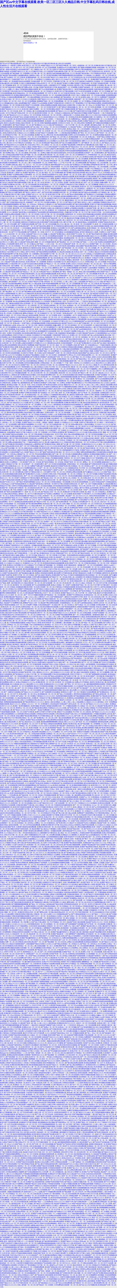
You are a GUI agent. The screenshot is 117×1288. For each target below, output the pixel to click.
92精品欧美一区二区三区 (83, 523)
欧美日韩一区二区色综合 (102, 970)
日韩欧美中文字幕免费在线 (85, 145)
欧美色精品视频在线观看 (56, 660)
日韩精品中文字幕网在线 (100, 1265)
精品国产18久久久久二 (10, 726)
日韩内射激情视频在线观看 (66, 1217)
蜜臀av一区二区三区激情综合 (45, 823)
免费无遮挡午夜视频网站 (25, 424)
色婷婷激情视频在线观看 (69, 377)
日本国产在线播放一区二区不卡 (105, 375)
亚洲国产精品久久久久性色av (97, 858)
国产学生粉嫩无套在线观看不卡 (58, 1051)
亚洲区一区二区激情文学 (48, 680)
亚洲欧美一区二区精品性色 (57, 210)
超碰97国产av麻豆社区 (41, 890)
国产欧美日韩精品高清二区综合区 (103, 240)
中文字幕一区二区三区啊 (53, 510)
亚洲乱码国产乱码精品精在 (79, 166)
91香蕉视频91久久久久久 (75, 920)
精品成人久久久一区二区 (107, 373)
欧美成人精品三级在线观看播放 (98, 660)
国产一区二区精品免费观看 (69, 268)
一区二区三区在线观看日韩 (30, 184)
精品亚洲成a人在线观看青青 (87, 222)
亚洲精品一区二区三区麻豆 (40, 866)
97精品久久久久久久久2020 (48, 446)
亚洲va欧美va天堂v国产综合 (13, 117)
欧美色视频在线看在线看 (13, 474)
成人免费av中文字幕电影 (80, 682)
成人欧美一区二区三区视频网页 (86, 1275)
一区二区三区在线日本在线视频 (22, 1098)
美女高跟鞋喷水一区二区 (50, 216)
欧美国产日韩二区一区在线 (32, 462)
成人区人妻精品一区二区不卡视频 (77, 456)
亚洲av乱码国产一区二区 (18, 319)
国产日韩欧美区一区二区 (87, 323)
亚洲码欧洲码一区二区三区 (47, 769)
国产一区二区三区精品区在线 (18, 1221)
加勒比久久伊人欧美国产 (25, 1186)
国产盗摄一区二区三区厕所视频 (31, 1180)
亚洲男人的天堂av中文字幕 (96, 198)
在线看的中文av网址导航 (8, 311)
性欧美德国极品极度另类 (60, 73)
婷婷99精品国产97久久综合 (60, 165)
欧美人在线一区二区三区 (87, 777)
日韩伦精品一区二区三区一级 (74, 410)
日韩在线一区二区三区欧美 (39, 305)
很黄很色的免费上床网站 (106, 722)
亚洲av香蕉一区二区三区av (28, 694)
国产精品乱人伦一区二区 (10, 1223)
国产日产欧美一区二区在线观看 (39, 321)
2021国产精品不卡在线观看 (44, 133)
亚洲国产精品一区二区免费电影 (48, 351)
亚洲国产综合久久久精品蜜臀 (90, 450)
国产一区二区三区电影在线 (95, 930)
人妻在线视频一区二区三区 (71, 623)
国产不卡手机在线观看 (18, 232)
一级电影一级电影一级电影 (50, 422)
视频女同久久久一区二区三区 (73, 385)
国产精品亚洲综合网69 (63, 529)
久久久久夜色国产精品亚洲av (80, 73)
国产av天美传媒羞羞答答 (73, 289)
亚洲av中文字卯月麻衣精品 (51, 962)
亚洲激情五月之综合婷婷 (100, 531)
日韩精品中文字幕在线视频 (73, 817)
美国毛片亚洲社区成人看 (98, 682)
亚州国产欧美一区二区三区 (90, 882)
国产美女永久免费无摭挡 (13, 192)
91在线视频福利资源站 (71, 232)
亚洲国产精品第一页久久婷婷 (44, 688)
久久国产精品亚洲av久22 (97, 426)
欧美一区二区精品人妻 (26, 111)
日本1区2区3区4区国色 (73, 728)
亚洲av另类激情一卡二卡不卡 (12, 874)
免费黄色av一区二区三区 (97, 430)
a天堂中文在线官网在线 (72, 571)
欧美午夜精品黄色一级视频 (73, 565)
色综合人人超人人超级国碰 (90, 202)
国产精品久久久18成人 (35, 496)
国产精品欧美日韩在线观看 (83, 178)
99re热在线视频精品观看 (21, 301)
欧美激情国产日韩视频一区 (41, 1198)
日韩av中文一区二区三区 (77, 981)
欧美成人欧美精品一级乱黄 (105, 387)
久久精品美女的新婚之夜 (65, 252)
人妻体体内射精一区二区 (105, 821)
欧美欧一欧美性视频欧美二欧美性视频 (26, 706)
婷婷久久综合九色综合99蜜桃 (102, 357)
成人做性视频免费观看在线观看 (94, 684)
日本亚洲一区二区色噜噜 (63, 682)
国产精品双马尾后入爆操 (11, 555)
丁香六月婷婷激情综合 (36, 625)
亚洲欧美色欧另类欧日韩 (100, 101)
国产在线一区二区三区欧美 (90, 283)
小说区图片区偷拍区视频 (90, 936)
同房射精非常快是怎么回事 (71, 400)
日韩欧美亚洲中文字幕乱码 (68, 341)
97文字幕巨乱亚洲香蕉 (56, 432)
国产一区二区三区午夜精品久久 (90, 579)
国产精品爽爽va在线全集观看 (46, 285)
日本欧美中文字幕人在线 (103, 551)
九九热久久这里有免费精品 (64, 266)
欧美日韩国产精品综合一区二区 (11, 276)
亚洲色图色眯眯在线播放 (54, 238)
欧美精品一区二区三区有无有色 (44, 999)
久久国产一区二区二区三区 (45, 468)
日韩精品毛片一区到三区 (96, 864)
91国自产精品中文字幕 (35, 281)
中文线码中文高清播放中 (31, 1045)
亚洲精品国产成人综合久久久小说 (104, 307)
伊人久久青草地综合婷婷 (106, 365)
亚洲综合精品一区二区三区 (30, 607)
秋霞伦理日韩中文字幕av (15, 369)
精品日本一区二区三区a (86, 898)
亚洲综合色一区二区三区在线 (98, 206)
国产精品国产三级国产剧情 (15, 418)
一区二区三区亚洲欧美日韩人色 (12, 559)
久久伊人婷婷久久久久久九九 (82, 307)
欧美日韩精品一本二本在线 (96, 228)
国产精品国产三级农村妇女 (89, 549)
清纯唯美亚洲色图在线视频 (69, 777)
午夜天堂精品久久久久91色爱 (34, 188)
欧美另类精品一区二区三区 (23, 946)
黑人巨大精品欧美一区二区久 (78, 1009)
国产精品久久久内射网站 (69, 948)
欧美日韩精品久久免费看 (81, 381)
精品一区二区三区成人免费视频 (15, 747)
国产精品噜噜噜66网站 (39, 1148)
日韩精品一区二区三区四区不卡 (48, 361)
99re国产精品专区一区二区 (47, 498)
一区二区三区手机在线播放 (79, 862)
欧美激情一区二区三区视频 (54, 121)
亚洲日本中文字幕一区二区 (69, 815)
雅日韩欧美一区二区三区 (48, 1045)
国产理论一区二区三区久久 (87, 133)
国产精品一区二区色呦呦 (15, 151)
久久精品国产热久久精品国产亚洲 (19, 1198)
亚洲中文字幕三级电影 (92, 395)
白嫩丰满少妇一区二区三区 (28, 779)
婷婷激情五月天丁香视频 (57, 85)
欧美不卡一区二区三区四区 (64, 1134)
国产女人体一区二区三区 (55, 654)
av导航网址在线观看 (76, 208)
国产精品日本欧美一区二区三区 (94, 448)
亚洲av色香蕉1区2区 (9, 133)
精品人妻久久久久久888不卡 (61, 79)
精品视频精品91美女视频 (46, 1122)
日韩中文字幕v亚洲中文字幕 (75, 1041)
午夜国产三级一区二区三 (84, 1001)
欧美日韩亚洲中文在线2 (82, 226)
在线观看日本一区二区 (36, 759)
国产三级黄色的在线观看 (26, 224)
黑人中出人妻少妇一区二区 (66, 224)
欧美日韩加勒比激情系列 (40, 168)
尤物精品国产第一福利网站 (58, 868)
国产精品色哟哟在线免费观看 (46, 252)
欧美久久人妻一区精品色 (34, 1083)
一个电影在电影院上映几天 (107, 345)
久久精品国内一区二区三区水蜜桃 (29, 634)
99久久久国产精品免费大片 (54, 1120)
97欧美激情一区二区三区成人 (45, 636)
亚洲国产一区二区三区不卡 (83, 270)
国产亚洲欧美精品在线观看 (105, 1273)
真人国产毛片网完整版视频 (16, 775)
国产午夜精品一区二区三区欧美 (14, 77)
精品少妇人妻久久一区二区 (51, 515)
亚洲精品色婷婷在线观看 (15, 1055)
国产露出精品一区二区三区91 (10, 278)
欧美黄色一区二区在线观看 (22, 585)
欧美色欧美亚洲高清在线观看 (26, 119)
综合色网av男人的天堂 (44, 864)
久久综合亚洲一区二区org (74, 1055)
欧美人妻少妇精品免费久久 (9, 722)
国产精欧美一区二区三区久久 (91, 143)
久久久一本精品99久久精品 (91, 831)
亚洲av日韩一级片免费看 (10, 266)
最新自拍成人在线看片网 (66, 105)
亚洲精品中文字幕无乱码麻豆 (30, 478)
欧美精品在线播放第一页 (92, 942)
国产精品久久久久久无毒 (64, 111)
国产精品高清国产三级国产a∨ (94, 1148)
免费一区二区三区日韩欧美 (14, 942)
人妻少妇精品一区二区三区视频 (68, 396)
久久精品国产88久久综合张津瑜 (22, 1108)
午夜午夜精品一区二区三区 (82, 1079)
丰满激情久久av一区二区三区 (33, 563)
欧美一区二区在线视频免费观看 (54, 745)
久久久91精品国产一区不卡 (35, 1255)
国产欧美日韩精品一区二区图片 (25, 341)
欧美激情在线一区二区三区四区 (35, 1041)
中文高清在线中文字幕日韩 (35, 129)
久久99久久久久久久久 (102, 424)
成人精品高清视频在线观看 (100, 226)
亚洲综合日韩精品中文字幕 (23, 1051)
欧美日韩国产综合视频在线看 (84, 375)
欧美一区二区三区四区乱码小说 (92, 71)
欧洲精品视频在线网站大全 (23, 95)
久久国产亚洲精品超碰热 (45, 997)
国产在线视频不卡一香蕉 (8, 1237)
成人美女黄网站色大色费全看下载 (72, 515)
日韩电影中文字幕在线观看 (85, 973)
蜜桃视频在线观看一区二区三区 (98, 741)
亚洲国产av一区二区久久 (73, 1090)
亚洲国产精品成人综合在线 (58, 1088)
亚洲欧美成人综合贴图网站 (85, 769)
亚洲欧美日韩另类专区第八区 (20, 525)
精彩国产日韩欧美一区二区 (65, 999)
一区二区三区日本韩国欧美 (58, 127)
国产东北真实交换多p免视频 (33, 264)
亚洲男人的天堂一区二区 (101, 603)
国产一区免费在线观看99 (72, 420)
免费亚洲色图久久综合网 (34, 906)
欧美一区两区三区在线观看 (12, 333)
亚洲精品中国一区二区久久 (89, 412)
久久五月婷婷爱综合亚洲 (8, 1136)
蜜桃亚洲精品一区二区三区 (74, 200)
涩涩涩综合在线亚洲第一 (83, 1071)
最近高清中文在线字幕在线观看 (15, 613)
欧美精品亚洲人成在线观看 (84, 1098)
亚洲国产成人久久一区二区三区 (36, 194)
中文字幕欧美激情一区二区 (45, 1142)
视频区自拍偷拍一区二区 (68, 991)
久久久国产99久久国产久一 (42, 670)
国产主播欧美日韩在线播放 (9, 968)
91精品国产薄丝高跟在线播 (75, 745)
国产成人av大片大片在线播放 (12, 355)
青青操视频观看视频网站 (10, 204)
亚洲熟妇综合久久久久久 (35, 1043)
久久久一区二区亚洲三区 (21, 1067)
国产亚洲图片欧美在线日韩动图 (74, 172)
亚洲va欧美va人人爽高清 (8, 375)
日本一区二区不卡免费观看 (51, 1152)
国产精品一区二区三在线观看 (106, 886)
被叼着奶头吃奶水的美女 (77, 930)
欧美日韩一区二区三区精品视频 (47, 373)
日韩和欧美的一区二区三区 (97, 155)
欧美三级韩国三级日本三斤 (80, 529)
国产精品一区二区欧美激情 (70, 186)
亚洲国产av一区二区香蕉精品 (23, 787)
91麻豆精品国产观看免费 (102, 89)
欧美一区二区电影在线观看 (104, 224)
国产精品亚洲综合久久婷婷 (26, 1277)
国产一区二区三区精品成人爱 (26, 771)
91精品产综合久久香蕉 (33, 623)
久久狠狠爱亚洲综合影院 (57, 395)
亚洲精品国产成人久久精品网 (46, 811)
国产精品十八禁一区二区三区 (51, 349)
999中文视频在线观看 (7, 1073)
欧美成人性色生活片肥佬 (17, 730)
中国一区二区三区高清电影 (25, 381)
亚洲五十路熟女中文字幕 (65, 1245)
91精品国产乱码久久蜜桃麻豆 (86, 823)
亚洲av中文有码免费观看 (69, 1077)
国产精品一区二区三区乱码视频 (12, 761)
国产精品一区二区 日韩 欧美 (79, 293)
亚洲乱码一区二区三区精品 (96, 188)
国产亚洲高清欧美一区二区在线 (66, 502)
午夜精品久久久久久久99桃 (57, 708)
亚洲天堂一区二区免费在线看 (97, 916)
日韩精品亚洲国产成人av (91, 906)
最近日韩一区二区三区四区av (64, 605)
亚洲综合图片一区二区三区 (41, 180)
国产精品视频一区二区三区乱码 (55, 942)
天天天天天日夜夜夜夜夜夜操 (79, 997)
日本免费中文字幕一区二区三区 (54, 472)
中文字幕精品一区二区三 (58, 922)
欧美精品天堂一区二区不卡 (31, 377)
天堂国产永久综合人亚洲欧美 (92, 1043)
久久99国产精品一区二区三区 (21, 1144)
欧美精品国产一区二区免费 (14, 956)
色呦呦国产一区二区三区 (34, 202)
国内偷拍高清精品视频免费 (100, 511)
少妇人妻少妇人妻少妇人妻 (83, 626)
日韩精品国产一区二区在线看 (69, 987)
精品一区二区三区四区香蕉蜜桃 (47, 75)
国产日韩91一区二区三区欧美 (76, 916)
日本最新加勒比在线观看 (104, 452)
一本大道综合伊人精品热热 (13, 371)
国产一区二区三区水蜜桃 (100, 466)
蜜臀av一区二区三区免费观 (92, 462)
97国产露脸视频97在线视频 (70, 678)
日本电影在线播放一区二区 (53, 202)
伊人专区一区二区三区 (92, 1213)
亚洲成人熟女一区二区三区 (57, 517)
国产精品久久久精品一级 (27, 285)
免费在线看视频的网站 (88, 452)
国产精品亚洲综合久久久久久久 (33, 702)
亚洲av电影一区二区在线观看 (99, 508)
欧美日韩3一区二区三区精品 (92, 817)
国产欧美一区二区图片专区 (23, 773)
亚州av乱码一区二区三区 (77, 704)
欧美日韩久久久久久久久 (44, 857)
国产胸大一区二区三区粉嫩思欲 (92, 839)
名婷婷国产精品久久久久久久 (68, 365)
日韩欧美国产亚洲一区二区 (42, 1253)
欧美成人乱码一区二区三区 (44, 878)
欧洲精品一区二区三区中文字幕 (25, 813)
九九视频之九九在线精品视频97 (102, 109)
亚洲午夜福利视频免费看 (50, 283)
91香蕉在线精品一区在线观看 (60, 482)
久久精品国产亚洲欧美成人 (57, 234)
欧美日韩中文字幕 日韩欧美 (63, 389)
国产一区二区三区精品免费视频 (34, 476)
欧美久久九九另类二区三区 (31, 276)
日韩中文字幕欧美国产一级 (98, 670)
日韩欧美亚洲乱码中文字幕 (55, 289)
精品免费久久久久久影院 (34, 684)
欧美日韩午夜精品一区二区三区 (98, 321)
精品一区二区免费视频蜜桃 (87, 634)
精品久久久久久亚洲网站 (98, 236)
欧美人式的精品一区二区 (22, 180)
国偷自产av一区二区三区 (43, 993)
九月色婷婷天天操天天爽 (87, 815)
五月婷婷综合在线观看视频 (50, 975)
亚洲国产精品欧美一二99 (95, 113)
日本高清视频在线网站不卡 (76, 190)
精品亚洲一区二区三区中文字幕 (78, 747)
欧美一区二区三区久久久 (80, 244)
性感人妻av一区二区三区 (79, 1104)
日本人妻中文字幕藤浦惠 (72, 625)
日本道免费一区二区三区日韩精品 (11, 930)
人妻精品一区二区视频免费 (64, 539)
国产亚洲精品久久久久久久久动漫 (70, 216)
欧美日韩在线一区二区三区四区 (54, 155)
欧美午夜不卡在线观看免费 (11, 777)
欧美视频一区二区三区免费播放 (105, 107)
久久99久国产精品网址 (96, 718)
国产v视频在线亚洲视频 (101, 123)
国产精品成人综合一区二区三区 (51, 478)
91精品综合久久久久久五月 (92, 1094)
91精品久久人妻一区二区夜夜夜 (37, 432)
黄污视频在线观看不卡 (45, 970)
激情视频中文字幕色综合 (74, 642)
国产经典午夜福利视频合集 (12, 1007)
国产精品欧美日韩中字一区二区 (37, 613)
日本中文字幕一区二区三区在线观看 (52, 214)
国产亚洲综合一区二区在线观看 (83, 379)
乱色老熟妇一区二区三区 (87, 1077)
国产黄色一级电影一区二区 (69, 272)
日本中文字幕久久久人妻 (64, 1243)
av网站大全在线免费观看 (75, 942)
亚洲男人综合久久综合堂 (74, 264)
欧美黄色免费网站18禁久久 (70, 196)
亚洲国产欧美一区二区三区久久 (47, 1207)
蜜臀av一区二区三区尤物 (28, 555)
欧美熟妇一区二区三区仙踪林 (38, 513)
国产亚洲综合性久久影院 (16, 157)
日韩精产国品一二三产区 (56, 163)
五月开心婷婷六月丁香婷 (99, 280)
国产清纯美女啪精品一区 (76, 1088)
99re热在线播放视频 (60, 135)
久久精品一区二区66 (45, 508)
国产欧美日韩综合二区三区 (35, 644)
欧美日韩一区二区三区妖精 (9, 1128)
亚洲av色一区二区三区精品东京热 (84, 619)
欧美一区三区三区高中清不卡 (91, 400)
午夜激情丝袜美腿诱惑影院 (63, 805)
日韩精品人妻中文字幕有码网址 (64, 970)
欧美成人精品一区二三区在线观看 (78, 129)
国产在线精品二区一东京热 (87, 1140)
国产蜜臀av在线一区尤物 (29, 87)
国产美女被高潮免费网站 (13, 283)
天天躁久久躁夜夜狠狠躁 (27, 83)
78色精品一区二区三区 (101, 1257)
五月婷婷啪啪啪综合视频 (22, 577)
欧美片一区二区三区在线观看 (87, 1023)
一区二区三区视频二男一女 (93, 248)
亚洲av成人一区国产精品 (96, 137)
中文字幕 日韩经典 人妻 (97, 535)
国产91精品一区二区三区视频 (85, 605)
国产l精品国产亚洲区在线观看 (84, 656)
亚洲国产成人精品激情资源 (35, 1182)
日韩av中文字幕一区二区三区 (14, 835)
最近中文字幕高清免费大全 (106, 593)
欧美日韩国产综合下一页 (105, 272)
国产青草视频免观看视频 (65, 500)
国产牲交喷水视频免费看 (72, 845)
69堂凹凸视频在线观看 (87, 1075)
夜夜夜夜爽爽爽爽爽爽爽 (35, 121)
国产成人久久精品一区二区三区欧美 (79, 801)
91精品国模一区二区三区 (105, 67)
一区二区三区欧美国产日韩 (86, 361)
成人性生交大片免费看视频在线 (25, 468)
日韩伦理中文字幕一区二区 (70, 1152)
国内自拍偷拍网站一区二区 (98, 301)
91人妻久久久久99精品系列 (25, 293)
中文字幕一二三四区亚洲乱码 (59, 1219)
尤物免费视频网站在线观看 (99, 1118)
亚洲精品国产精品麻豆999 (69, 736)
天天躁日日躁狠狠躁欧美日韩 (78, 575)
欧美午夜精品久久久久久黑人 (51, 1176)
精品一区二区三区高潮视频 (41, 652)
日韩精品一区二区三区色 (60, 793)
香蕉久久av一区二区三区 (32, 910)
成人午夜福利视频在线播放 (17, 337)
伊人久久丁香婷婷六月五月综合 (26, 498)
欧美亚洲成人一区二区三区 (49, 184)
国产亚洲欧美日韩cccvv (76, 258)
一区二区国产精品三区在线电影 (34, 956)
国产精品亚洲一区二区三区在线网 (18, 1021)
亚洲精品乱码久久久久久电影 (54, 684)
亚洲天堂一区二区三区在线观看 (31, 882)
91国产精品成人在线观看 (16, 549)
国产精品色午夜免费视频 (92, 1259)
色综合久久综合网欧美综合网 (54, 1090)
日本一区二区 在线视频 (61, 317)
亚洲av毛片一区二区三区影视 (47, 555)
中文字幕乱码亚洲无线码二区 (27, 274)
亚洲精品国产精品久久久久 (44, 280)
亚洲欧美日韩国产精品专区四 (86, 1223)
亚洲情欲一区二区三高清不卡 (78, 426)
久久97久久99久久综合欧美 (46, 726)
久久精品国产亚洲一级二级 (93, 208)
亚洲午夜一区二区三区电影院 (18, 141)
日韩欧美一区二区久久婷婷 (86, 387)
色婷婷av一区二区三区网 (104, 391)
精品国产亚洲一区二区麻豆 (106, 823)
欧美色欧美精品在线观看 (21, 127)
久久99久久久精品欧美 (28, 99)
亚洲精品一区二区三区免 (70, 561)
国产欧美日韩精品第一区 (40, 648)
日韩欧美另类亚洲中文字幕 (13, 515)
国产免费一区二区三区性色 (42, 1233)
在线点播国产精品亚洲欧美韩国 (86, 246)
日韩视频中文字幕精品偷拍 (30, 1096)
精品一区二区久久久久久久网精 (69, 452)
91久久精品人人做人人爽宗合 (89, 396)
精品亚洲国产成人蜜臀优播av (34, 412)
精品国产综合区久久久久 (67, 157)
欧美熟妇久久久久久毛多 (54, 621)
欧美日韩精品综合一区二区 (22, 93)
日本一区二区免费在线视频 (95, 135)
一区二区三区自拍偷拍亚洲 (19, 1202)
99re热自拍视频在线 (105, 644)
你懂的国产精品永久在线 (32, 1184)
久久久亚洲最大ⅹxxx (53, 141)
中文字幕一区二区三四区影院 (94, 398)
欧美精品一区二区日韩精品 (67, 506)
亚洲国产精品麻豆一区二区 (87, 87)
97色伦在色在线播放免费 (60, 674)
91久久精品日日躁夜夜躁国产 (15, 944)
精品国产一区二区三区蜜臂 (31, 1013)
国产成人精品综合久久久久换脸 (17, 402)
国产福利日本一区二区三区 (21, 295)
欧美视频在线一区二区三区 (44, 646)
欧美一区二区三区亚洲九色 (98, 456)
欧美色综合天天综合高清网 (32, 250)
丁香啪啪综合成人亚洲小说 (46, 557)
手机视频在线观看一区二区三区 (25, 373)
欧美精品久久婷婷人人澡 (48, 414)
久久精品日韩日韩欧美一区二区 (29, 309)
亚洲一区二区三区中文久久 (22, 1148)
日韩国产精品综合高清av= (14, 1063)
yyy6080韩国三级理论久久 (98, 488)
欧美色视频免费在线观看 (81, 236)
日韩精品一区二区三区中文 (85, 559)
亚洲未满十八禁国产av (14, 172)
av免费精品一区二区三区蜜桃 (62, 494)
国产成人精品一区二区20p (39, 127)
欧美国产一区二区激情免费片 (94, 153)
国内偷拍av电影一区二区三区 (100, 125)
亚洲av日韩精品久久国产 (25, 1275)
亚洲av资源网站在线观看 (49, 105)
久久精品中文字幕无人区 (59, 321)
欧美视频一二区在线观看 (34, 1269)
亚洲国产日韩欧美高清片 (56, 103)
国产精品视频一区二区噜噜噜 (20, 73)
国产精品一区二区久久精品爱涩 (73, 730)
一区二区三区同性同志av (62, 658)
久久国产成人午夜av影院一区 (39, 922)
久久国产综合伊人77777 (73, 734)
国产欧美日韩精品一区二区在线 (52, 462)
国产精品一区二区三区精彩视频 (52, 172)
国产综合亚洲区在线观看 (50, 192)
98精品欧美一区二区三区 (78, 860)
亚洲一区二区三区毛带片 (70, 1176)
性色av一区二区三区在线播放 (56, 979)
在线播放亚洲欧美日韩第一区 (26, 587)
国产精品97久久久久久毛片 (55, 1178)
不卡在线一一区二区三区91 (14, 755)
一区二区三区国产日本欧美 (25, 712)
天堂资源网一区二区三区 (91, 567)
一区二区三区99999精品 (67, 369)
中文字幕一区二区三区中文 (16, 289)
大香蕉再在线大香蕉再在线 (22, 168)
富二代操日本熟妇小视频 (85, 351)
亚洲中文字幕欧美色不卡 (19, 410)
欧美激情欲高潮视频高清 (47, 763)
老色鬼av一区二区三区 (91, 264)
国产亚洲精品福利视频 (85, 1184)
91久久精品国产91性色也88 (48, 940)
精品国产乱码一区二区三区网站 (41, 1021)
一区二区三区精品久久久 (28, 266)
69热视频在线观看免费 (62, 95)
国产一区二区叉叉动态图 (8, 1124)
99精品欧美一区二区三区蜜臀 (59, 161)
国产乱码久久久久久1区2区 (93, 829)
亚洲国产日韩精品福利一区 (83, 83)
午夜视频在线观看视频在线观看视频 (35, 1174)
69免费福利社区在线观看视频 (73, 783)
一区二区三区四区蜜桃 (47, 109)
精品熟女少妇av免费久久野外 (101, 1110)
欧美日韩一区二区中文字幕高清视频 (92, 196)
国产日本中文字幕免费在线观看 (34, 200)
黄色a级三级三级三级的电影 (79, 932)
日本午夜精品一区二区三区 (47, 1251)
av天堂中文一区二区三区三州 (103, 589)
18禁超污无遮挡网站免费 (57, 894)
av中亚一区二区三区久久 (106, 276)
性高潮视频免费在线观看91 (37, 654)
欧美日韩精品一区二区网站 (106, 1269)
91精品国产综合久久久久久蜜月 (52, 1037)
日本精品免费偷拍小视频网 (15, 1172)
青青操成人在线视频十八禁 (51, 761)
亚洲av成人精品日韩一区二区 (29, 347)
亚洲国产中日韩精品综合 (75, 595)
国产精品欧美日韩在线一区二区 (15, 395)
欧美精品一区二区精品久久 (79, 317)
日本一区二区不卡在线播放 (90, 470)
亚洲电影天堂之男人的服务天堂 (82, 710)
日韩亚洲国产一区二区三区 (73, 609)
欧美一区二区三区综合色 (92, 597)
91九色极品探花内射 (49, 619)
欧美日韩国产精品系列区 (100, 1096)
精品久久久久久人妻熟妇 (18, 704)
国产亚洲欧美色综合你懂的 (27, 375)
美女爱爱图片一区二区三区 (28, 508)
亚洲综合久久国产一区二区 (90, 678)
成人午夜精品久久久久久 (84, 972)
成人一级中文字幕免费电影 (17, 428)
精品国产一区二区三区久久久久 (31, 601)
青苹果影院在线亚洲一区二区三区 (75, 904)
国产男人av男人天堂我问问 (93, 872)
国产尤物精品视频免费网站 (11, 1154)
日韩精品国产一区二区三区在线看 (94, 609)
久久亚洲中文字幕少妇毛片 (59, 139)
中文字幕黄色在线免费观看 (89, 767)
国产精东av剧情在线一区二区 (102, 694)
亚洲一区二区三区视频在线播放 (34, 1075)
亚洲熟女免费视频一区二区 (32, 1059)
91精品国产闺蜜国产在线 (31, 680)
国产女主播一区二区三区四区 (71, 444)
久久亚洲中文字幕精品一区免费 (79, 168)
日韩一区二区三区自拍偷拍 (97, 266)
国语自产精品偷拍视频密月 (54, 188)
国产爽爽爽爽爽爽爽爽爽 (19, 904)
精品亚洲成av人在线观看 (108, 783)
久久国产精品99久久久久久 (60, 1085)
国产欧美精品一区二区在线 (95, 1219)
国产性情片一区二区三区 (105, 133)
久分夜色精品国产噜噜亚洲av (26, 317)
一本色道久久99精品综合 (62, 113)
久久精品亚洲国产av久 (16, 452)
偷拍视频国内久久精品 (77, 617)
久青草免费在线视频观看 (40, 577)
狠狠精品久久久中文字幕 (50, 1261)
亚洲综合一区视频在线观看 (33, 545)
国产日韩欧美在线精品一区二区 (19, 981)
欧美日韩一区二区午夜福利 (68, 192)
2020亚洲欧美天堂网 (33, 537)
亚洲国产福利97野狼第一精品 (99, 1160)
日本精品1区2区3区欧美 (71, 521)
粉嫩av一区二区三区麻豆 (105, 1015)
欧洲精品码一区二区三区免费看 (59, 541)
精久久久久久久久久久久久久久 (22, 999)
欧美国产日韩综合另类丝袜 (101, 297)
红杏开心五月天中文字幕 (102, 811)
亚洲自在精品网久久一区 (83, 531)
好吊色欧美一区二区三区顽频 (96, 934)
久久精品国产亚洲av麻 (33, 1241)
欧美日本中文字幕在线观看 (23, 91)
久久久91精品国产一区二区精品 (55, 430)
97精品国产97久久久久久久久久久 (69, 950)
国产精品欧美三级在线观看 (44, 1275)
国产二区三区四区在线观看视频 (55, 464)
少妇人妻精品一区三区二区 (57, 753)
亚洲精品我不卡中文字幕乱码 (10, 523)
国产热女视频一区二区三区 (14, 448)
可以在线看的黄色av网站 (56, 642)
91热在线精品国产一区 (25, 69)
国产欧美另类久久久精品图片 (14, 1178)
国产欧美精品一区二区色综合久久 (50, 938)
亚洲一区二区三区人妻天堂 (90, 1279)
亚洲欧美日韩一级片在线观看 (53, 567)
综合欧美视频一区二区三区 (13, 186)
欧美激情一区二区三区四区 (87, 928)
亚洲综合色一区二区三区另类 (51, 115)
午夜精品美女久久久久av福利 (79, 525)
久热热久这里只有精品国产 (46, 353)
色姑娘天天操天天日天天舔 (56, 198)
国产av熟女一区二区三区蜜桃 (53, 609)
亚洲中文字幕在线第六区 (87, 422)
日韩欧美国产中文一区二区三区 (22, 79)
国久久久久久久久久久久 (62, 280)
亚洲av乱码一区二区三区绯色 (11, 607)
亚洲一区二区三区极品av (28, 244)
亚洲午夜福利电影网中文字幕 (65, 311)
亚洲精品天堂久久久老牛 (67, 1227)
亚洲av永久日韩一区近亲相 (59, 1106)
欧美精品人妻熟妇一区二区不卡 (22, 494)
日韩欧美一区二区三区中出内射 (55, 129)
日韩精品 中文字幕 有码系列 (98, 708)
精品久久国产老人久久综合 (38, 676)
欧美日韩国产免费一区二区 (107, 1271)
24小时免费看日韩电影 (68, 985)
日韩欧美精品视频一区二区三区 (59, 765)
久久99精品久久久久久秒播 (69, 422)
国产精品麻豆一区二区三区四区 (89, 1045)
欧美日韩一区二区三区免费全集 (12, 472)
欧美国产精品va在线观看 (43, 740)
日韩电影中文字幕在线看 (57, 801)
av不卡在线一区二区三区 (63, 1265)
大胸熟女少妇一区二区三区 (42, 69)
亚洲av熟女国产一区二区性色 (72, 313)
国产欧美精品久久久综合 (21, 674)
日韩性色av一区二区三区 (13, 855)
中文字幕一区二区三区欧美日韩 (59, 367)
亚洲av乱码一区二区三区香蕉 (93, 960)
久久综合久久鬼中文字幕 (48, 569)
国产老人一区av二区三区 (93, 1033)
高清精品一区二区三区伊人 (22, 1085)
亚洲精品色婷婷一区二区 (97, 139)
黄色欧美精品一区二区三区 (17, 640)
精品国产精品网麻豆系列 (97, 932)
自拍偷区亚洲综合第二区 (32, 117)
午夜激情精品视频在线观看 (29, 89)
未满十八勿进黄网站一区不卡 (67, 315)
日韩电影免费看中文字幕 (104, 285)
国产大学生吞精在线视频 (51, 601)
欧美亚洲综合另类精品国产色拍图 (43, 1134)
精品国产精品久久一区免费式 (92, 640)
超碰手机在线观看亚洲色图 (74, 977)
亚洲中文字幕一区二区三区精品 (16, 440)
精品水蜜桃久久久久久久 (25, 535)
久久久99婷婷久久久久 (101, 69)
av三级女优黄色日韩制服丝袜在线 (11, 476)
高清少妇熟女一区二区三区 (25, 329)
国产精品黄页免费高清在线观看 (14, 1215)
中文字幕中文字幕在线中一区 (103, 585)
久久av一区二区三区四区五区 (102, 805)
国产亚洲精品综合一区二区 (106, 692)
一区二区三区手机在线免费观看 (67, 131)
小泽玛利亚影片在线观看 (107, 549)
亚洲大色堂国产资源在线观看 (93, 200)
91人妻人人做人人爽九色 (60, 508)
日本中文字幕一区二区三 (40, 1005)
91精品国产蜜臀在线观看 (94, 745)
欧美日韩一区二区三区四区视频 (90, 1152)
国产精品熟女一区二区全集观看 (98, 163)
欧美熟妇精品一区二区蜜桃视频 (95, 892)
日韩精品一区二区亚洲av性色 (68, 117)
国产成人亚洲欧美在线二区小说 (44, 553)
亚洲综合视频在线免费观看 (91, 874)
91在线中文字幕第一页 (28, 353)
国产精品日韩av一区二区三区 (86, 359)
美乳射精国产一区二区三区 (18, 281)
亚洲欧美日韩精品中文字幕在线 (85, 632)
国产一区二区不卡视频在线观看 (91, 484)
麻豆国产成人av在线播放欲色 (90, 835)
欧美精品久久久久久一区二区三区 (74, 858)
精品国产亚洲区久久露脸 (65, 83)
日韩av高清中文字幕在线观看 (49, 973)
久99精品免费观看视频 (14, 97)
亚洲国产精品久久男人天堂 (105, 1281)
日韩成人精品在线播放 (38, 456)
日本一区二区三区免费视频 (27, 101)
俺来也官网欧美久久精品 (87, 884)
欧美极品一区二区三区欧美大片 (100, 1069)
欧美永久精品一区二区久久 (11, 99)
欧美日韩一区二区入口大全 (52, 1180)
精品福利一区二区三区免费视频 (48, 1132)
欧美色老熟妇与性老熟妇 (64, 799)
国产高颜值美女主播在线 (40, 902)
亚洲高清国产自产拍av (59, 575)
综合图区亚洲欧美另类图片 (57, 1011)
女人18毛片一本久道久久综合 (96, 1231)
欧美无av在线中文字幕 (50, 775)
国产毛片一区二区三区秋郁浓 (26, 178)
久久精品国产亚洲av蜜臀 (11, 272)
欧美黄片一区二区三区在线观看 (54, 496)
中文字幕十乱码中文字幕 (92, 212)
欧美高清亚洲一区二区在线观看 (16, 139)
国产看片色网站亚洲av (66, 327)
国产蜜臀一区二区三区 (83, 1003)
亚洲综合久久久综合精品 (69, 884)
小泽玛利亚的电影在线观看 (88, 1136)
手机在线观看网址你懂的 (93, 513)
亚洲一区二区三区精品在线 (52, 1083)
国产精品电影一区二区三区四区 (72, 248)
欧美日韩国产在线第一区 (76, 868)
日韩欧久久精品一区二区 (70, 510)
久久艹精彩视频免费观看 (76, 1213)
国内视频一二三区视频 (71, 412)
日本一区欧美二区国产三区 (44, 1001)
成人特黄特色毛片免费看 (60, 208)
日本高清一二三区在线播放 (22, 228)
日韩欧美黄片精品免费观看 (48, 1079)
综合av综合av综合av (56, 571)
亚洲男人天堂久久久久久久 (54, 757)
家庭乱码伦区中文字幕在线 (87, 315)
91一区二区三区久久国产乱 (17, 757)
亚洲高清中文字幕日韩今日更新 (73, 492)
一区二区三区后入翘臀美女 (50, 268)
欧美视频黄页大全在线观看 (47, 331)
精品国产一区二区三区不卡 (11, 738)
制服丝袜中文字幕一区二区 (74, 212)
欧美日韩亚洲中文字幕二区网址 (102, 809)
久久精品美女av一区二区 (77, 630)
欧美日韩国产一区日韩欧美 (69, 591)
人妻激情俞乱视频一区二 (95, 119)
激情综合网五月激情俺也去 (11, 1227)
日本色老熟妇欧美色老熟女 (62, 486)
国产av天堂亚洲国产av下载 (84, 500)
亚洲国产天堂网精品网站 (15, 174)
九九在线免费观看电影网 (101, 278)
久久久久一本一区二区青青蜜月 (38, 704)
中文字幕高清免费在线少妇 (48, 656)
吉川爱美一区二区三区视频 (101, 91)
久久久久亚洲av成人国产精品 (90, 1150)
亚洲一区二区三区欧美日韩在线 (64, 93)
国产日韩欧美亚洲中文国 (97, 464)
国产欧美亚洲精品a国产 (35, 745)
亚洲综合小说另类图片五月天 (60, 228)
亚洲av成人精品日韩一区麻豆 (18, 581)
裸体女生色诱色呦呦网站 (48, 1223)
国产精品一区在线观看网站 (26, 1247)
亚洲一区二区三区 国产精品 (17, 654)
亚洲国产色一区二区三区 (38, 198)
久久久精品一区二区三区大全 (84, 878)
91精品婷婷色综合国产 (105, 1186)
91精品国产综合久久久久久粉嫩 (102, 129)
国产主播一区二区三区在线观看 (105, 993)
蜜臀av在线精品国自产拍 (16, 442)
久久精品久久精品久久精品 (74, 1148)
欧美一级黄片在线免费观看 (82, 789)
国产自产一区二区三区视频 (79, 1085)
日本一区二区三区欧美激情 (33, 434)
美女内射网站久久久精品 (65, 827)
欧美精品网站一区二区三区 (44, 381)
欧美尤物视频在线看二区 (87, 117)
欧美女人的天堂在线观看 (107, 349)
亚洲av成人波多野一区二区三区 (93, 216)
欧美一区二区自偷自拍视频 (96, 95)
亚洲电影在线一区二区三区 (61, 424)
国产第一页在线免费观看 (97, 147)
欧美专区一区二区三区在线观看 (72, 543)
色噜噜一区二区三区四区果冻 (93, 599)
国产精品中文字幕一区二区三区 (76, 303)
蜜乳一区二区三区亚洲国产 (106, 995)
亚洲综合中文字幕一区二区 (49, 398)
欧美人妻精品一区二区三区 (49, 666)
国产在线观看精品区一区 (15, 962)
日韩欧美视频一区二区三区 (34, 567)
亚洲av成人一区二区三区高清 (39, 161)
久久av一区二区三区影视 (91, 611)
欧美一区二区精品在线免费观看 (45, 329)
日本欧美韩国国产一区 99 (69, 343)
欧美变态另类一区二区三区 (14, 196)
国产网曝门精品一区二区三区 (35, 289)
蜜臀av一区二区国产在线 (70, 821)
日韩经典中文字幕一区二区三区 (63, 81)
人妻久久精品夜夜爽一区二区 (37, 163)
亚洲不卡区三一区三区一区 (39, 916)
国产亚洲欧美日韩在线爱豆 (14, 444)
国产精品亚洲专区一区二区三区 (101, 533)
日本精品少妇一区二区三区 (104, 1100)
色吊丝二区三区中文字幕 (55, 781)
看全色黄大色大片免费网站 (57, 851)
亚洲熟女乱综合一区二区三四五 (79, 628)
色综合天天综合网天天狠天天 (29, 1223)
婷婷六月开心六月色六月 (59, 628)
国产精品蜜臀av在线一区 (12, 985)
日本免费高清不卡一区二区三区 (89, 502)
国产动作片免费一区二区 (40, 1219)
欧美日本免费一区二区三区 (73, 781)
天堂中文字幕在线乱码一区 (65, 771)
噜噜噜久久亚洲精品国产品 (94, 170)
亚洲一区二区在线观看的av (73, 654)
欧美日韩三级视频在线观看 (22, 918)
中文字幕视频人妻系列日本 (101, 573)
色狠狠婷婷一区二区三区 (53, 337)
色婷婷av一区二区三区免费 (105, 117)
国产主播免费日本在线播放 (51, 692)
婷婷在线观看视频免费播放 (101, 999)
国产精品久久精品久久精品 (85, 498)
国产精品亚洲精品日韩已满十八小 (72, 438)
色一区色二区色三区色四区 (33, 385)
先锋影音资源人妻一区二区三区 (12, 621)
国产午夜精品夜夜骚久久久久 (81, 914)
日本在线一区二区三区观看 (77, 638)
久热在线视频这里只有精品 (105, 664)
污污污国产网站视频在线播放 (106, 545)
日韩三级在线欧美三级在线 (34, 991)
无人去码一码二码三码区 (103, 537)
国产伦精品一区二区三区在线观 (48, 987)
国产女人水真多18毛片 (17, 510)
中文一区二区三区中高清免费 (61, 159)
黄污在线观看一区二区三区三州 (53, 583)
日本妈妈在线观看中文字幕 (57, 1168)
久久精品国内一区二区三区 (104, 898)
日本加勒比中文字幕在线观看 (42, 335)
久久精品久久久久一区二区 (73, 567)
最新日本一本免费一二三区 (13, 349)
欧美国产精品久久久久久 (97, 581)
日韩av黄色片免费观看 (84, 123)
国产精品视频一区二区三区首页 (81, 765)
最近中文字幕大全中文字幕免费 (83, 888)
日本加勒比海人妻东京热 (71, 1057)
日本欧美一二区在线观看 (24, 670)
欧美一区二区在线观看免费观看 (68, 797)
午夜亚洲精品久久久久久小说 (81, 1017)
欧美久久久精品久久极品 (22, 147)
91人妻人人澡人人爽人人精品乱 (94, 385)
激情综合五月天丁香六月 (13, 664)
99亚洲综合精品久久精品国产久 (13, 1239)
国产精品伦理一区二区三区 (57, 218)
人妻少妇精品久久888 (40, 367)
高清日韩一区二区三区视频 (87, 763)
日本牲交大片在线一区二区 (67, 123)
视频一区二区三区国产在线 (23, 1188)
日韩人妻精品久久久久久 (40, 672)
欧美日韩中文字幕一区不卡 (57, 194)
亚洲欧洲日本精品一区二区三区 (13, 928)
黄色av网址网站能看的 (82, 533)
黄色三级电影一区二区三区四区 (76, 918)
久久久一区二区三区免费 (91, 642)
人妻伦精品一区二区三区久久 (72, 966)
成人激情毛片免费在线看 (75, 395)
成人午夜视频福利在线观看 (38, 581)
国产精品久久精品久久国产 (32, 192)
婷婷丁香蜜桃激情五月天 (33, 835)
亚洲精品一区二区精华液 (85, 991)
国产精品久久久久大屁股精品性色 (72, 460)
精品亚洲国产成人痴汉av (86, 353)
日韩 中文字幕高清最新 (93, 210)
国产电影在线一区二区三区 (11, 414)
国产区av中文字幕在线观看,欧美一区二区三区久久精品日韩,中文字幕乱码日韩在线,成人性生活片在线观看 (35, 63)
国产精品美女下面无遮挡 (66, 972)
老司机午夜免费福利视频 (81, 1069)
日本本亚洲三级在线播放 (66, 246)
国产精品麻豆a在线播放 (44, 1235)
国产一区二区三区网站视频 (29, 446)
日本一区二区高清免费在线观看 (98, 787)
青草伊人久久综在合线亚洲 (55, 151)
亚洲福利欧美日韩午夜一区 (99, 165)
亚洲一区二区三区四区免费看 (38, 256)
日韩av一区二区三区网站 (27, 811)
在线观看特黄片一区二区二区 (43, 1209)
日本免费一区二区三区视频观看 (66, 1126)
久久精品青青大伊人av (16, 264)
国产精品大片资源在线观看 (13, 831)
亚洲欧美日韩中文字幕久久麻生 (14, 194)
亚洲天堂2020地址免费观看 (105, 1077)
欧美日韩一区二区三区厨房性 (46, 488)
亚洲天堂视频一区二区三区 (25, 359)
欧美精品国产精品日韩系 (50, 143)
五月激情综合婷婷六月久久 (11, 769)
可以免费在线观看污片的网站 (94, 85)
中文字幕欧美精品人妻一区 (92, 621)
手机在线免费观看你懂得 (43, 454)
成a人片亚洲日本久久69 (37, 406)
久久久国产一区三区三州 (43, 424)
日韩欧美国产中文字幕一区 (80, 79)
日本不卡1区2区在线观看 (82, 91)
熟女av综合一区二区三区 (51, 545)
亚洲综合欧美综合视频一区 (31, 819)
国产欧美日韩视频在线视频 (95, 180)
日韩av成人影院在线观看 (29, 315)
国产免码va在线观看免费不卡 (14, 492)
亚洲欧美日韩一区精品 (107, 476)
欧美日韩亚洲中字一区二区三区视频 (33, 547)
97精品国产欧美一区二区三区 (77, 741)
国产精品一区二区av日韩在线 (77, 287)
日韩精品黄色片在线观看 (81, 511)
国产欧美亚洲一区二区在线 (103, 510)
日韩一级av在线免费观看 (55, 402)
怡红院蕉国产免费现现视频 (40, 981)
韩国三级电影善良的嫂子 (42, 1073)
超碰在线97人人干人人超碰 (33, 1192)
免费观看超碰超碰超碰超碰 (13, 702)
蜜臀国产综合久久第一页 (92, 404)
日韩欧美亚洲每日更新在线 (73, 442)
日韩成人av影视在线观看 (21, 206)
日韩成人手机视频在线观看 (54, 458)
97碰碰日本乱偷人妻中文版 (14, 843)
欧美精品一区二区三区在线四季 (77, 305)
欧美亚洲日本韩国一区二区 (44, 113)
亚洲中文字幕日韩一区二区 (23, 890)
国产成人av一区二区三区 (16, 430)
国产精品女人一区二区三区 (29, 272)
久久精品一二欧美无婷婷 (105, 422)
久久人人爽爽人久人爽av (10, 89)
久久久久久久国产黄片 (12, 799)
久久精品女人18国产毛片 (89, 625)
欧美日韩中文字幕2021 (102, 726)
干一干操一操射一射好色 (70, 363)
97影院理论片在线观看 (7, 805)
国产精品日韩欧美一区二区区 (66, 65)
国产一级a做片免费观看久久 (42, 710)
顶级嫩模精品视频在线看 (92, 700)
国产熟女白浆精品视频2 (75, 194)
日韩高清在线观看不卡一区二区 (64, 1112)
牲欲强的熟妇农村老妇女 (82, 1154)
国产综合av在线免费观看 (64, 1283)
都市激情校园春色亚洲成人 (55, 212)
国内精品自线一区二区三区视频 (22, 1203)
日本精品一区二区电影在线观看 (104, 81)
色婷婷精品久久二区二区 (31, 952)
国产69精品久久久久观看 (45, 178)
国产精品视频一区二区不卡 (61, 773)
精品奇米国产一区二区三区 (41, 166)
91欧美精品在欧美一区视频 (71, 1237)
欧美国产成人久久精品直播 (32, 283)
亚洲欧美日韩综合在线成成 (102, 1233)
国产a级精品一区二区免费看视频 (84, 1162)
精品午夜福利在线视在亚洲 (86, 285)
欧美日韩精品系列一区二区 (79, 581)
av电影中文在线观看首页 (19, 617)
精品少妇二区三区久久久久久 (87, 276)
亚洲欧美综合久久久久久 (90, 444)
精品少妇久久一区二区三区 (64, 626)
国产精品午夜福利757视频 (49, 1096)
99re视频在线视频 (104, 1083)
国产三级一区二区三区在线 (61, 454)
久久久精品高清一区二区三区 (37, 210)
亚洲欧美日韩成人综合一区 (60, 301)
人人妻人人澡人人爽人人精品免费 (59, 240)
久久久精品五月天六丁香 (12, 833)
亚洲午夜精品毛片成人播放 (88, 1083)
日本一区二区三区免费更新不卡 (34, 151)
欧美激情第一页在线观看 (57, 1186)
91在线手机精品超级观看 (83, 771)
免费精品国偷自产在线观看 (38, 862)
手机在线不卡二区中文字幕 (69, 975)
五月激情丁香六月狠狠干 (41, 1019)
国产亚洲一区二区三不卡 (65, 811)
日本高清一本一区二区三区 (74, 700)
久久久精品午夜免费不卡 (54, 858)
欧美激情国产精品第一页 (56, 728)
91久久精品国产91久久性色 (76, 1174)
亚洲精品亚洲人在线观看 (37, 238)
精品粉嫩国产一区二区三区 (101, 523)
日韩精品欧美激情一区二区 (76, 894)
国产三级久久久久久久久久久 (41, 749)
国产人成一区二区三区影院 (68, 940)
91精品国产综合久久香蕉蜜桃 (49, 272)
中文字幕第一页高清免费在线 (68, 555)
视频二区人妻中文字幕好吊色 (32, 855)
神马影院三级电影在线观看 (49, 706)
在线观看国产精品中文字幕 (16, 432)
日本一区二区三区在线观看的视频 (47, 1273)
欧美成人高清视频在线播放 (19, 238)
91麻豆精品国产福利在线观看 (20, 749)
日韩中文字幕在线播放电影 (83, 69)
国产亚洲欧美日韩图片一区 (64, 270)
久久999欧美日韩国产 (14, 847)
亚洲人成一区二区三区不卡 (9, 694)
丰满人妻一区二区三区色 (35, 182)
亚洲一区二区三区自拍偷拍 (70, 1075)
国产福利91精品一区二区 (19, 920)
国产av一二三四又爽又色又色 (48, 972)
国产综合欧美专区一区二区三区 (50, 347)
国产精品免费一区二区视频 (82, 900)
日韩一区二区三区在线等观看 (24, 299)
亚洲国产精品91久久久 (91, 121)
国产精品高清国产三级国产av (50, 470)
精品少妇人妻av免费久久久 (72, 690)
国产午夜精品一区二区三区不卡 (83, 993)
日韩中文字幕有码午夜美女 (79, 670)
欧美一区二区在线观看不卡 (85, 224)
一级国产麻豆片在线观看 (43, 1116)
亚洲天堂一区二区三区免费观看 (90, 186)
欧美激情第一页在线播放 (69, 928)
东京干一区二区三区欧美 (51, 593)
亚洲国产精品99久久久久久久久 (10, 109)
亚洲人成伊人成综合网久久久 (88, 174)
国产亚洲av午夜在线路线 (43, 299)
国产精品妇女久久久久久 (15, 115)
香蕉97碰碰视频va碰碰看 (48, 123)
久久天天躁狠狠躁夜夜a (49, 1013)
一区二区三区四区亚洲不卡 (49, 107)
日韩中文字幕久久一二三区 (58, 426)
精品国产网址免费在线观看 (17, 182)
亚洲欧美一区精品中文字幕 (94, 258)
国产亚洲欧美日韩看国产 (38, 357)
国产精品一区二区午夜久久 (59, 137)
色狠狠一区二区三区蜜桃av (82, 101)
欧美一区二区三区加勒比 (104, 414)
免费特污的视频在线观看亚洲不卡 (78, 1110)
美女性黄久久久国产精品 (70, 1269)
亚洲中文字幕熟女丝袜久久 (33, 472)
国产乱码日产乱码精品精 (101, 1142)
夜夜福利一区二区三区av (57, 305)
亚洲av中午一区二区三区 (26, 1142)
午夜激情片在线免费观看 (87, 692)
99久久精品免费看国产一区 (26, 327)
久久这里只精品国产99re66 (84, 333)
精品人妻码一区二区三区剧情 (83, 880)
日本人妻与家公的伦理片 (28, 1132)
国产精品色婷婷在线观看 (63, 204)
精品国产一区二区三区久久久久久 (77, 496)
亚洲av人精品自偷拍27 (36, 450)
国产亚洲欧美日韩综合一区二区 (49, 884)
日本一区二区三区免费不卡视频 (27, 605)
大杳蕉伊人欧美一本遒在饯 (58, 168)
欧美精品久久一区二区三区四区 (33, 1130)
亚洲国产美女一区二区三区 (29, 365)
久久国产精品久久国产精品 (72, 202)
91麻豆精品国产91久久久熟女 (69, 1164)
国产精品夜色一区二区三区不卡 (29, 724)
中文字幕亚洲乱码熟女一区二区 (22, 718)
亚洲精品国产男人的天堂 (106, 948)
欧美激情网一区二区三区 (88, 987)
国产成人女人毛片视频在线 (88, 1285)
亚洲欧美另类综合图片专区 (13, 1059)
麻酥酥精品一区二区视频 (90, 962)
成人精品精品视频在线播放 (76, 210)
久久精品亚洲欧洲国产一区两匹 (93, 260)
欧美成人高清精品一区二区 (95, 757)
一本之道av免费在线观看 (25, 1138)
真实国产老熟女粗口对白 (73, 1039)
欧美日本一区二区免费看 (32, 404)
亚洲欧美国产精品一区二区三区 (81, 585)
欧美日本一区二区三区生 (75, 220)
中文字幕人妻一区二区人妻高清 (40, 73)
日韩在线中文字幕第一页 (34, 730)
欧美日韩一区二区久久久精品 (75, 583)
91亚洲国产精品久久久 (17, 71)
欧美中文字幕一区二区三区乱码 (40, 793)
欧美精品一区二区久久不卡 (54, 625)
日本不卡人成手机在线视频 (102, 587)
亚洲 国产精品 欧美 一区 (40, 541)
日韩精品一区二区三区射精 (11, 105)
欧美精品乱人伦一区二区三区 (27, 1124)
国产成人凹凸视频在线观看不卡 (70, 143)
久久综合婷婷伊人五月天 (92, 1029)
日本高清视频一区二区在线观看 (11, 377)
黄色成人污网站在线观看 (13, 569)
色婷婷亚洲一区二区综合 (73, 214)
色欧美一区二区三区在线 (49, 276)
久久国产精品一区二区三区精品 (80, 357)
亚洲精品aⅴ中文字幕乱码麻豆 (67, 67)
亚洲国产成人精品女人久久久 (16, 220)
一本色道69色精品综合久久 (30, 833)
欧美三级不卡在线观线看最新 (71, 141)
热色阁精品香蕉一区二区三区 (73, 238)
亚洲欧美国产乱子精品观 (99, 696)
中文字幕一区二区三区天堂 (107, 910)
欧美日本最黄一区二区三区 (60, 297)
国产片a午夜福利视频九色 (47, 89)
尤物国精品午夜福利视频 (66, 333)
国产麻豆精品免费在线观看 (74, 1063)
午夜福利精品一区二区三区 (65, 1102)
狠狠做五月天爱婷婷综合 (42, 628)
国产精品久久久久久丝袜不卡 (17, 137)
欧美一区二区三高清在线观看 (100, 529)
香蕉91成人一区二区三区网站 (103, 668)
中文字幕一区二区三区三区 (93, 436)
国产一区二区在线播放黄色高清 (105, 389)
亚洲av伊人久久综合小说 (46, 311)
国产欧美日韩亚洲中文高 (99, 628)
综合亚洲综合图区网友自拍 (31, 333)
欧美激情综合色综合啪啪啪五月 (38, 139)
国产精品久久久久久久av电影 (10, 970)
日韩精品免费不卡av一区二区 (102, 771)
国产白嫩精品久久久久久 (91, 472)
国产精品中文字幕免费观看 (77, 319)
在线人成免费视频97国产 (22, 103)
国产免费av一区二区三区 (49, 1027)
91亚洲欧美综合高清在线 (104, 855)
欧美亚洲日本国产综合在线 (100, 1116)
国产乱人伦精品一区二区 (45, 317)
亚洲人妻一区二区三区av (33, 849)
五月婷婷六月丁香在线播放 (99, 381)
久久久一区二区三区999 (46, 880)
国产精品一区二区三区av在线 (97, 658)
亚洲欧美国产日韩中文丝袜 (106, 928)
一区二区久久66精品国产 (63, 244)
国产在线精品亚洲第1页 (42, 787)
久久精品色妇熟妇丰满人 (23, 698)
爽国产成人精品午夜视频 (24, 416)
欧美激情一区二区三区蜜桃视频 (34, 303)
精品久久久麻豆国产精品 (19, 892)
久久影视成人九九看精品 (92, 75)
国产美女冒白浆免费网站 (104, 1205)
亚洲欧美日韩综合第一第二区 (47, 827)
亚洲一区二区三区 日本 (32, 492)
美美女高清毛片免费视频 (25, 345)
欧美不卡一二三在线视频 (73, 406)
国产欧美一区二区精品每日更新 (63, 668)
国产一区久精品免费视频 (31, 97)
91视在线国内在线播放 (74, 1190)
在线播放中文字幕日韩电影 (28, 1122)
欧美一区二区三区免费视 (79, 159)
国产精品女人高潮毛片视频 (73, 1182)
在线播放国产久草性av (65, 355)
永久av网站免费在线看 (94, 1092)
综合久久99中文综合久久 (93, 698)
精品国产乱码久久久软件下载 (62, 993)
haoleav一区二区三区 (42, 482)
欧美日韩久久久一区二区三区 (101, 785)
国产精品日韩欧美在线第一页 (75, 339)
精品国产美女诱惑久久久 (57, 648)
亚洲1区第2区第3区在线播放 (67, 1045)
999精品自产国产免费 (86, 309)
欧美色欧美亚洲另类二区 (87, 1013)
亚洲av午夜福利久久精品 (43, 208)
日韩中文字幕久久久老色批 (74, 149)
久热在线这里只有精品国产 (59, 704)
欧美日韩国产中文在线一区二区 (77, 234)
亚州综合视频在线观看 (31, 363)
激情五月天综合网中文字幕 (74, 597)
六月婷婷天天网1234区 (48, 474)
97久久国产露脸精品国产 (55, 597)
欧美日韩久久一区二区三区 (31, 65)
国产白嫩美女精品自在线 (83, 1245)
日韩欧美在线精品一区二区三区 (94, 563)
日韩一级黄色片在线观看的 (43, 325)
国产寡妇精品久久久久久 (27, 1017)
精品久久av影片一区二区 (101, 972)
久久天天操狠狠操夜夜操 (42, 416)
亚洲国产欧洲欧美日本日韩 (11, 184)
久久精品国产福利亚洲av (35, 484)
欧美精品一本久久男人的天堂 (24, 246)
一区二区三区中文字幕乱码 (41, 165)
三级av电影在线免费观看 (50, 157)
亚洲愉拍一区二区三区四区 (55, 924)
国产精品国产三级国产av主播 (94, 753)
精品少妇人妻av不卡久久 (94, 172)
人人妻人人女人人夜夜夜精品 (51, 404)
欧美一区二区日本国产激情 (48, 506)
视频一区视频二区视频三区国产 (99, 862)
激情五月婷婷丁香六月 (29, 351)
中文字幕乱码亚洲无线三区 (94, 383)
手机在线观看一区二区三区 (60, 166)
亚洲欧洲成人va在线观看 (85, 537)
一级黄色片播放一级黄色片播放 (103, 1245)
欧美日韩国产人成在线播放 (88, 268)
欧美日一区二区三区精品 (62, 1231)
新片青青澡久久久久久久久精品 (10, 351)
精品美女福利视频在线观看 (93, 851)
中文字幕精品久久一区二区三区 (101, 168)
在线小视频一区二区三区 (103, 145)
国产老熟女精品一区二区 (90, 420)
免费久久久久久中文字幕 (90, 141)
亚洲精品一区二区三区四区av (81, 466)
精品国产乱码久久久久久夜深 (12, 248)
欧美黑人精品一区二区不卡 (90, 97)
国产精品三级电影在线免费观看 (51, 724)
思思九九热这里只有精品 (12, 123)
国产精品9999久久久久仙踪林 (14, 145)
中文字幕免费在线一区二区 (63, 381)
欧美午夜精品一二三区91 (45, 266)
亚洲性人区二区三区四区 (78, 335)
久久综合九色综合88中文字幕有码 (62, 533)
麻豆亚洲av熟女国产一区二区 (76, 198)
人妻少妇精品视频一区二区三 (43, 946)
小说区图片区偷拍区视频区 (35, 1092)
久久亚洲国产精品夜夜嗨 (67, 145)
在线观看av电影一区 (58, 180)
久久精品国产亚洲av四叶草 (104, 706)
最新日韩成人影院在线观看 (42, 773)
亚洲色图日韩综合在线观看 (21, 81)
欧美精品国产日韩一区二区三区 (58, 357)
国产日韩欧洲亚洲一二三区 (24, 553)
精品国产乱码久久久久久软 (95, 652)
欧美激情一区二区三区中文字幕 (14, 1094)
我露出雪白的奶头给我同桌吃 (56, 153)
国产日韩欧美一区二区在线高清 (25, 488)
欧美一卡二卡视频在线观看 (55, 303)
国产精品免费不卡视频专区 (25, 1104)
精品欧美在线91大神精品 (19, 781)
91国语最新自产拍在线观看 (36, 212)
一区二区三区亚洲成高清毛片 (16, 837)
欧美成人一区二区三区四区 (54, 182)
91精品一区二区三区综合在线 (86, 1207)
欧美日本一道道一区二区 (61, 864)
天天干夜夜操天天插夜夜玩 (84, 81)
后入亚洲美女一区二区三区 (64, 1154)
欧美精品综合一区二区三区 (93, 595)
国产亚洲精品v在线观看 (105, 176)
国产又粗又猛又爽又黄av (80, 718)
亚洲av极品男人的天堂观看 (9, 83)
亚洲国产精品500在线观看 (14, 434)
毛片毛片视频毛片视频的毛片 (14, 599)
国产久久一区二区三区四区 (25, 67)
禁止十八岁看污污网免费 (58, 890)
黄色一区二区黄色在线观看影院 (52, 960)
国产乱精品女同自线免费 (15, 783)
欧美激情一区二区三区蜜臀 (36, 979)
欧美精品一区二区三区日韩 (76, 648)
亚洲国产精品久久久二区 (102, 351)
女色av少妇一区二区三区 (25, 325)
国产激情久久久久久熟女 (25, 646)
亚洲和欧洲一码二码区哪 (20, 922)
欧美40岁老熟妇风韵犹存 (59, 1198)
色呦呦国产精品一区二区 (45, 101)
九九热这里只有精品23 (57, 866)
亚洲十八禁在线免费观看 (85, 1132)
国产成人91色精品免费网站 (73, 1225)
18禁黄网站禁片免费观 (25, 1049)
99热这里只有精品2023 (98, 1188)
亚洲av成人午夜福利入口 (46, 204)
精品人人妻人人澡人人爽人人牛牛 (77, 791)
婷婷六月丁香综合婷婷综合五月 (12, 188)
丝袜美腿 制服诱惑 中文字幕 (88, 819)
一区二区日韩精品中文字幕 (46, 813)
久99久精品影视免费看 (44, 375)
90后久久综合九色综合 (91, 1005)
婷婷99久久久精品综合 (10, 821)
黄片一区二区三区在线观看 (66, 291)
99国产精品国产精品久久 (80, 1203)
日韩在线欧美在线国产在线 (64, 714)
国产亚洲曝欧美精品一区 (35, 757)
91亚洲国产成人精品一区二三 (54, 1160)
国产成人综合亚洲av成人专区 (58, 258)
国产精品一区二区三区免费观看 (10, 1027)
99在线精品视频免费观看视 (88, 561)
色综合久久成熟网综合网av (28, 389)
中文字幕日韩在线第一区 (27, 511)
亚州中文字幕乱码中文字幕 (49, 738)
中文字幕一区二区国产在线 (87, 593)
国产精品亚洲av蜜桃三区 (44, 226)
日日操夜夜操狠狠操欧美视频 (52, 690)
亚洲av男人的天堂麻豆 (64, 619)
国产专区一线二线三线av (89, 1239)
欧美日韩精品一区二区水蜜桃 (12, 420)
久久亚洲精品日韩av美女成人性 (35, 700)
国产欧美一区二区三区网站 (73, 611)
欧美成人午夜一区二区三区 (69, 309)
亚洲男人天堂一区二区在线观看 (92, 952)
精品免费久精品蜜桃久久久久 (41, 732)
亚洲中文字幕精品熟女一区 (29, 107)
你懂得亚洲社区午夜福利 (94, 1088)
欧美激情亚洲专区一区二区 (93, 543)
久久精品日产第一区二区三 (78, 299)
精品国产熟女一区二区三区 (55, 200)
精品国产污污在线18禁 (60, 147)
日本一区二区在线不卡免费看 (66, 331)
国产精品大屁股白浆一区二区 (52, 599)
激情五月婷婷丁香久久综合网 (13, 1031)
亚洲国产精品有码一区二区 (32, 172)
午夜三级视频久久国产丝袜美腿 (24, 490)
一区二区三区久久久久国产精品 (12, 1110)
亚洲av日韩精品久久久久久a (25, 682)
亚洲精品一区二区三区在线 (35, 430)
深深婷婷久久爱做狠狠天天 (81, 280)
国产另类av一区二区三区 (53, 450)
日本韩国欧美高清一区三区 (36, 924)
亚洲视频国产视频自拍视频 (30, 278)
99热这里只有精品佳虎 (32, 369)
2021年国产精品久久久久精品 (53, 77)
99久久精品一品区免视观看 (86, 664)
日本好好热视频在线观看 (16, 129)
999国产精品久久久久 (48, 65)
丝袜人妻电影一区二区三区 (68, 174)
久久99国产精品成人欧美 (56, 936)
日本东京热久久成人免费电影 (50, 97)
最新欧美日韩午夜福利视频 (41, 228)
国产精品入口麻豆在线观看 (30, 480)
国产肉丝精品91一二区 (60, 125)
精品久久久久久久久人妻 (35, 220)
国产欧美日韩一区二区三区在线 (78, 708)
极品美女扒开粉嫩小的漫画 (76, 218)
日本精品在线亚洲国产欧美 (14, 155)
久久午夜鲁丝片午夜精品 (82, 809)
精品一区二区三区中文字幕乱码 (36, 218)
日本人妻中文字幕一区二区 (68, 222)
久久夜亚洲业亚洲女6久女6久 (72, 599)
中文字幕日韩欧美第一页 (83, 912)
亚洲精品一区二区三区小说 (55, 734)
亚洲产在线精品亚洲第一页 (102, 83)
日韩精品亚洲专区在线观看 (45, 714)
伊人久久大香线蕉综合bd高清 (81, 240)
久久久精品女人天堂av (104, 632)
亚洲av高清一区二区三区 (11, 361)
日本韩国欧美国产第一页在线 (95, 1041)
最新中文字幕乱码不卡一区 (21, 305)
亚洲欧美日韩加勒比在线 (94, 577)
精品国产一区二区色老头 (12, 1037)
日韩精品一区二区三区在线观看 (76, 440)
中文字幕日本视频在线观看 (64, 686)
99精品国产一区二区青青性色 (31, 964)
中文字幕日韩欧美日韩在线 (55, 547)
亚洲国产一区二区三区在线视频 (50, 821)
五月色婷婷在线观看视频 (49, 1007)
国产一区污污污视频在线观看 (95, 515)
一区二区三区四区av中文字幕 (92, 442)
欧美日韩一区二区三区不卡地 (87, 1271)
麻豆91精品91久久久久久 (75, 262)
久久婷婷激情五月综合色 (52, 1130)
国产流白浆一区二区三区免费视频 (50, 400)
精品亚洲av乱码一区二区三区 (64, 912)
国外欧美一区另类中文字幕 (53, 484)
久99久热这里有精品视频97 (83, 668)
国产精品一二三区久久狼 (88, 242)
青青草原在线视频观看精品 (83, 694)
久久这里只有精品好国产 (97, 482)
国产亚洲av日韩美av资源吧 (73, 121)
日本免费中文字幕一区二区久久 (27, 500)
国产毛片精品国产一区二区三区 (87, 688)
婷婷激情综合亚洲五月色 (11, 601)
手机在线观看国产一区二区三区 (27, 1102)
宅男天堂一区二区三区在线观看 (104, 765)
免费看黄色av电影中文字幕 (95, 190)
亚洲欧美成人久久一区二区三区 (19, 466)
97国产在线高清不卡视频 (9, 1243)
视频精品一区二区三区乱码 (14, 404)
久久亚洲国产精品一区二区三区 (104, 105)
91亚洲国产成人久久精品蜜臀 (54, 896)
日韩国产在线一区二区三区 (30, 523)
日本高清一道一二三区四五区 (66, 1025)
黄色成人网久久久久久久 (66, 722)
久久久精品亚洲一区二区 (16, 297)
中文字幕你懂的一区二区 (12, 400)
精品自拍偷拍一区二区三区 (63, 1069)
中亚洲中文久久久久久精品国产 (54, 791)
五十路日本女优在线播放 (9, 176)
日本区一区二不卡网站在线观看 (37, 428)
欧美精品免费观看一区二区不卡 (42, 93)
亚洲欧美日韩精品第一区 (101, 1202)
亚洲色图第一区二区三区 (32, 174)
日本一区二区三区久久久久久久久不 (73, 254)
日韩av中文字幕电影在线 (16, 460)
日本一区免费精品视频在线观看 (86, 1108)
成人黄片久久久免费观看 (96, 161)
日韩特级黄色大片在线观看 (25, 950)
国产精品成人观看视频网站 (87, 377)
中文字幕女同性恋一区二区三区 (93, 781)
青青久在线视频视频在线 (10, 690)
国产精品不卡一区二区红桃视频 (86, 274)
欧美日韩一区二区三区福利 (51, 874)
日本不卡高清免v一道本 (15, 200)
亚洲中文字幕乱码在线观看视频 (63, 69)
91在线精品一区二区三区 (32, 143)
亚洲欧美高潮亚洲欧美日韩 (9, 898)
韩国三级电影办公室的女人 (13, 619)
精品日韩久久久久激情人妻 (105, 363)
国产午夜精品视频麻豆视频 (49, 369)
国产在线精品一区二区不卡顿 (48, 393)
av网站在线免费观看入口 (8, 714)
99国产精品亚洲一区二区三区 (45, 345)
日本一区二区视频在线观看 (75, 1033)
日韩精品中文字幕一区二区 (14, 464)
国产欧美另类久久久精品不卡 (66, 823)
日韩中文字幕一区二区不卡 (63, 807)
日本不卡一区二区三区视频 (66, 498)
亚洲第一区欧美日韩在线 (72, 182)
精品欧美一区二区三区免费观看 (22, 686)
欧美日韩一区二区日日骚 (77, 652)
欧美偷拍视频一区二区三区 (78, 137)
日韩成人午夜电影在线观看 (33, 1063)
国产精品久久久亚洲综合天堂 (43, 1203)
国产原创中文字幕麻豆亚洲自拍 (42, 807)
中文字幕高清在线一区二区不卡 (31, 1015)
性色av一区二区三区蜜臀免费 (91, 950)
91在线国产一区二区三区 (27, 1100)
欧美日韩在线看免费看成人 (108, 174)
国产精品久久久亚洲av (83, 109)
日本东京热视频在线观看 (16, 537)
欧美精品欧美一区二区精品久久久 (47, 1277)
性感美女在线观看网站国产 (107, 242)
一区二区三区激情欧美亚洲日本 (89, 250)
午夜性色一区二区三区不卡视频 (45, 359)
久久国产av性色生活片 (41, 765)
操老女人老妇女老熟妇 (52, 702)
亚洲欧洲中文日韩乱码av (46, 779)
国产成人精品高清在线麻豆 (66, 391)
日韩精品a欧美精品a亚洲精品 (58, 319)
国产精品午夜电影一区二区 (22, 125)
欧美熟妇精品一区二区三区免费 (22, 230)
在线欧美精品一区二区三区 (26, 270)
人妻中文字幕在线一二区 (60, 1073)
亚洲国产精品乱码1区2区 (106, 222)
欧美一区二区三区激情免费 (88, 569)
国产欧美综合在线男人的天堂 (53, 385)
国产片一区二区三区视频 (89, 662)
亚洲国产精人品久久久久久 (102, 626)
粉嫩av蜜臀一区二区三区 (61, 325)
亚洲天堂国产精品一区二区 (57, 1035)
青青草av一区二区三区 (23, 708)
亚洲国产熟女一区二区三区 (71, 952)
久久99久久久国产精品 (35, 791)
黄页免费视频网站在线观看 (106, 1207)
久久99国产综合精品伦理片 (41, 533)
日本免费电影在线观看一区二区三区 (60, 236)
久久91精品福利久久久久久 (60, 206)
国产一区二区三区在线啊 (8, 224)
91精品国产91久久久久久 (91, 476)
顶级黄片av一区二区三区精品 (74, 1037)
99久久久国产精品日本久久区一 (44, 803)
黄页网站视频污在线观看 (40, 571)
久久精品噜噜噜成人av (102, 333)
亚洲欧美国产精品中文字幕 (98, 159)
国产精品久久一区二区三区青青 (54, 264)
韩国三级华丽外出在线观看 (25, 527)
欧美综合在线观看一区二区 (107, 803)
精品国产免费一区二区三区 (86, 601)
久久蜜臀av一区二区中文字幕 (62, 732)
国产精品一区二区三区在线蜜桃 (91, 623)
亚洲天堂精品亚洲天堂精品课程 (17, 759)
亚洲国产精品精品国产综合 (44, 307)
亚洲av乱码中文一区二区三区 (46, 83)
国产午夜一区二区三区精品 (44, 490)
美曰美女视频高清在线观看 (49, 607)
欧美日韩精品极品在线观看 (84, 89)
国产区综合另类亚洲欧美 (24, 658)
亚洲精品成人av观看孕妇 (32, 444)
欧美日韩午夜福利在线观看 (22, 807)
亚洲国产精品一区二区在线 (85, 1122)
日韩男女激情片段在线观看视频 (103, 1243)
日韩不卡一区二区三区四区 (30, 214)
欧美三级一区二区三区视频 (102, 636)
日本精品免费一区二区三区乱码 (41, 81)
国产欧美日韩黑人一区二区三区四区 (66, 490)
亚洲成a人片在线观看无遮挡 (9, 244)
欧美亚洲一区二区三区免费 (11, 343)
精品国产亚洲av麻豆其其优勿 (15, 262)
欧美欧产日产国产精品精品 (91, 1172)
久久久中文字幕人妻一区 (8, 888)
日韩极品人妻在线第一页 (74, 260)
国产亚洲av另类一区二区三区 (24, 113)
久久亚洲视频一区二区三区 (95, 954)
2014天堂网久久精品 (105, 944)
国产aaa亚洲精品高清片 (84, 329)
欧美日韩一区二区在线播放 (107, 274)
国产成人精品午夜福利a (43, 575)
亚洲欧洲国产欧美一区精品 (63, 946)
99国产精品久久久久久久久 (46, 99)
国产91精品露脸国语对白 (13, 250)
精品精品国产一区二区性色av (67, 1271)
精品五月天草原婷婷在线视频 (104, 252)
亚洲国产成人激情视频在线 (21, 383)
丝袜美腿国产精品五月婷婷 (35, 944)
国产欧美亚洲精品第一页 (105, 763)
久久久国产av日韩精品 (60, 170)
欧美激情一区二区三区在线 (56, 260)
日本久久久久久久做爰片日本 (63, 1202)
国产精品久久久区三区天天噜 (23, 710)
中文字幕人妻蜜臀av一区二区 (69, 767)
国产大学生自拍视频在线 (37, 141)
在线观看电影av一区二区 (26, 176)
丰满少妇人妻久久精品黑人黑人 (55, 220)
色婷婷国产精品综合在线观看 (64, 176)
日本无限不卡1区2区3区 (47, 995)
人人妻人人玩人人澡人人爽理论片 (34, 597)
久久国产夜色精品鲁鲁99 (17, 484)
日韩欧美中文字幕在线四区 (73, 621)
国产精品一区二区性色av (28, 204)
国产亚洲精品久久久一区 (43, 527)
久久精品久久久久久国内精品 (94, 702)
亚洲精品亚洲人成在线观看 (84, 1007)
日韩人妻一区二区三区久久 (35, 853)
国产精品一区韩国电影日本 (67, 537)
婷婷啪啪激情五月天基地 (24, 287)
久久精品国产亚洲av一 (75, 127)
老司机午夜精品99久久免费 (89, 232)
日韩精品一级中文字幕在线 (22, 159)
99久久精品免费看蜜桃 (76, 170)
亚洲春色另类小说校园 (60, 299)
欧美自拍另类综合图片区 (43, 293)
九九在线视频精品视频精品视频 (17, 190)
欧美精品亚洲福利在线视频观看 (53, 563)
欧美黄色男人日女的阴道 (41, 650)
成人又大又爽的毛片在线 (34, 71)
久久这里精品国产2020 (68, 351)
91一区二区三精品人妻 (77, 1219)
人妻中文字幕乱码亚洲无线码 (102, 327)
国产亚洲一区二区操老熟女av (88, 345)
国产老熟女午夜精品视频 (67, 107)
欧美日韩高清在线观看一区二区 (100, 496)
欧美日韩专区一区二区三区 (66, 274)
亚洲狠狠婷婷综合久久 (58, 698)
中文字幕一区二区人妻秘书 (55, 700)
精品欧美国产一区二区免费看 (67, 87)
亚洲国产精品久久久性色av (70, 1241)
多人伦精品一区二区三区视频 (37, 1035)
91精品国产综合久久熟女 (50, 664)
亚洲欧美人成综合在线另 (22, 426)
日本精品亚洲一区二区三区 (11, 609)
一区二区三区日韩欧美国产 (90, 908)
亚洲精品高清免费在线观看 (24, 502)
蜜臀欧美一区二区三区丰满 (45, 1229)
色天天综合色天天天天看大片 (106, 323)
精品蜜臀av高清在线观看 (83, 795)
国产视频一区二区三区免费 (33, 155)
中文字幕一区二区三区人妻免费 (79, 125)
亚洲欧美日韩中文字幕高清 (103, 65)
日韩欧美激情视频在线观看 (70, 549)
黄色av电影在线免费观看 (21, 357)
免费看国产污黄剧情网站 (85, 813)
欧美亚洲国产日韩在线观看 (49, 222)
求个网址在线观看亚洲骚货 (36, 747)
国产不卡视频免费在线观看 (68, 387)
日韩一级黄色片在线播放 (81, 732)
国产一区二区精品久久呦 (49, 333)
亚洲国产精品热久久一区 (73, 1221)
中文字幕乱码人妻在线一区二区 (43, 95)
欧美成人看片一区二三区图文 (84, 252)
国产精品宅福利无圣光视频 (98, 234)
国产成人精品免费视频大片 (76, 1065)
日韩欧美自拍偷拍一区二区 (52, 906)
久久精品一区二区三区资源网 (20, 236)
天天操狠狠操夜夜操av (33, 966)
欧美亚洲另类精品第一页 (18, 734)
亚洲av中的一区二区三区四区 (24, 131)
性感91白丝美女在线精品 (60, 670)
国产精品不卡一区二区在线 (34, 418)
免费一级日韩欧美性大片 (15, 583)
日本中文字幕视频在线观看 (60, 860)
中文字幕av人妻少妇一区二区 (40, 932)
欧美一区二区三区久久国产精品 (52, 1059)
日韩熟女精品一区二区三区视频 (95, 262)
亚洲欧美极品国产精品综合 (13, 597)
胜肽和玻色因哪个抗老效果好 (37, 319)
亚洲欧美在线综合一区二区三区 (24, 280)
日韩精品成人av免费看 (36, 438)
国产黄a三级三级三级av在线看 (66, 813)
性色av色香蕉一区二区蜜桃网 (29, 254)
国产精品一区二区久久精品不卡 (16, 543)
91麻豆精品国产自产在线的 (42, 494)
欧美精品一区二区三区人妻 (91, 337)
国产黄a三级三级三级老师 (48, 278)
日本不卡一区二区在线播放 (54, 232)
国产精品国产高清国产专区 (99, 293)
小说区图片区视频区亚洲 (24, 1263)
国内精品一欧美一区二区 (102, 1209)
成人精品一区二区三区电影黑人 (75, 188)
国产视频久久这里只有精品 (101, 1017)
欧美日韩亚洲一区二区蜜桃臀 (36, 262)
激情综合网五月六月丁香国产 (104, 99)
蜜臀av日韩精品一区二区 (31, 313)
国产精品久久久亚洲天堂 (91, 1059)
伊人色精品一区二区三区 (49, 145)
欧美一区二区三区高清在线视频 (63, 375)
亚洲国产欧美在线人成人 (40, 1170)
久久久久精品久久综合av (35, 337)
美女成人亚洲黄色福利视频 (13, 436)
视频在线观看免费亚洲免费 (56, 1041)
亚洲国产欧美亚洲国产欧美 (54, 1182)
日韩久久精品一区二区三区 (58, 256)
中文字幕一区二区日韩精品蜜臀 (75, 163)
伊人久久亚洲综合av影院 (85, 157)
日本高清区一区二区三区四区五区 (90, 504)
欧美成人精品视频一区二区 (62, 785)
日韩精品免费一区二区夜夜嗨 (78, 1196)
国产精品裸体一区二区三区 (12, 291)
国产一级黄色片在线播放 (12, 692)
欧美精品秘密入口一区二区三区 (57, 476)
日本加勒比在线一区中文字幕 (53, 434)
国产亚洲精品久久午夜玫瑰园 (80, 165)
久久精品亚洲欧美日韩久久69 (21, 1156)
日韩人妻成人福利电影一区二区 (53, 977)
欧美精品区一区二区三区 (74, 872)
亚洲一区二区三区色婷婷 (51, 196)
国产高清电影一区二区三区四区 (73, 1267)
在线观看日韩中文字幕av (8, 551)
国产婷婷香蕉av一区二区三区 (82, 589)
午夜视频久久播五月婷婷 (57, 829)
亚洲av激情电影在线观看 (55, 410)
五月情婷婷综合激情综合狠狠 (64, 226)
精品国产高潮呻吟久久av (62, 1203)
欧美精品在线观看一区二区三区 (89, 555)
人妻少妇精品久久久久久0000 (60, 672)
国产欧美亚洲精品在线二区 (93, 127)
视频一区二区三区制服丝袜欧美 (45, 242)
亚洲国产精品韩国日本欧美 (107, 474)
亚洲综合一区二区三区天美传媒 (68, 1150)
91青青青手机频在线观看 (64, 99)
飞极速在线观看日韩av (16, 303)
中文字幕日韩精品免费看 (92, 103)
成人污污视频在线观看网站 (9, 880)
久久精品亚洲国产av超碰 (47, 799)
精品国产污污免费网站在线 (13, 603)
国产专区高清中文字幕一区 (29, 763)
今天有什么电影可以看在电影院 (53, 149)
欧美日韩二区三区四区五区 (67, 1281)
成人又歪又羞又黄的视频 (79, 541)
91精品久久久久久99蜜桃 (25, 133)
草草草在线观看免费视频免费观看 (76, 151)
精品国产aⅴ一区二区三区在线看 (67, 819)
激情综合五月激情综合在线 (30, 222)
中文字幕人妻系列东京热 (22, 1029)
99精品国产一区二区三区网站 (84, 99)
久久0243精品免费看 (99, 494)
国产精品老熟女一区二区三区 (70, 97)
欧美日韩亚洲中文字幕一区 (26, 551)
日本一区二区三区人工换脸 (88, 365)
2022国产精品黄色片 (78, 1231)
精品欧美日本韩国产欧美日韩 (60, 466)
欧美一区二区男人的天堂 (104, 93)
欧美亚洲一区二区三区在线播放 (30, 690)
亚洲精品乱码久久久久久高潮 (78, 139)
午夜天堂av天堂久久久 (17, 1255)
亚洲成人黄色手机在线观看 (79, 206)
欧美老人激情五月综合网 (19, 450)
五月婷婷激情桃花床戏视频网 (38, 1088)
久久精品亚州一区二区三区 (19, 934)
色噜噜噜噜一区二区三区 (67, 1096)
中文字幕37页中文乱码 (89, 1186)
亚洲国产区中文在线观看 (63, 1138)
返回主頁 (26, 43)
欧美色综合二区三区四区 (105, 1102)
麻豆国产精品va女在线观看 (87, 192)
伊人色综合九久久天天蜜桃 (54, 1043)
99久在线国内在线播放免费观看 (80, 297)
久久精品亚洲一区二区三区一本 (58, 581)
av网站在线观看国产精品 (28, 396)
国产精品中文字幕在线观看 (55, 983)
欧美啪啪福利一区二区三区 (17, 163)
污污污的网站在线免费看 (70, 644)
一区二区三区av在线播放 (25, 135)
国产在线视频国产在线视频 (74, 924)
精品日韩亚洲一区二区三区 (30, 123)
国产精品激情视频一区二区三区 (96, 981)
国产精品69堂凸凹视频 (13, 87)
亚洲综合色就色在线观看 (68, 601)
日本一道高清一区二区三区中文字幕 (98, 339)
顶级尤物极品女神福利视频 (46, 1126)
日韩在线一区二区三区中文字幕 (96, 583)
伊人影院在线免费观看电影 (45, 176)
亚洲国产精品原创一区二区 (67, 968)
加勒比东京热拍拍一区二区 (19, 660)
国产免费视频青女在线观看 (98, 674)
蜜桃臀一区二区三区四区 (100, 111)
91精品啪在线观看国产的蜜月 (74, 892)
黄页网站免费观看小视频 (90, 728)
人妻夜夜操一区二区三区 (85, 65)
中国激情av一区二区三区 (106, 268)
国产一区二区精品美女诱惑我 (70, 470)
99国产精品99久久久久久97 (104, 1229)
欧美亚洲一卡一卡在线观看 (50, 377)
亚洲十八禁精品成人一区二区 (12, 561)
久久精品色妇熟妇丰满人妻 (105, 291)
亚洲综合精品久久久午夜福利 (88, 131)
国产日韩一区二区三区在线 (83, 716)
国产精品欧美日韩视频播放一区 (15, 339)
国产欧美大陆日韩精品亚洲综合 (29, 1128)
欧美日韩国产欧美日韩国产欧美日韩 (38, 297)
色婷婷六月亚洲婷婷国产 (106, 571)
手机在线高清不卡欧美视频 (41, 1085)
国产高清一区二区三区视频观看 (69, 283)
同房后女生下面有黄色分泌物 (62, 535)
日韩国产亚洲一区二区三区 (66, 329)
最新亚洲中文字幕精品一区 (75, 1053)
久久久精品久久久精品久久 (13, 563)
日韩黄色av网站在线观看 (12, 214)
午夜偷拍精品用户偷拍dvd (73, 418)
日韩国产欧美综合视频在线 (19, 862)
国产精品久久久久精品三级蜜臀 (57, 755)
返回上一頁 (33, 43)
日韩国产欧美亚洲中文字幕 (48, 87)
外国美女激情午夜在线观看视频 (90, 833)
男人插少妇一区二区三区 (102, 686)
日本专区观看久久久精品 (57, 902)
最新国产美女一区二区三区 (98, 857)
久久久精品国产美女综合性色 (86, 311)
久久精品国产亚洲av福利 (25, 242)
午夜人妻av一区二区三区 (8, 993)
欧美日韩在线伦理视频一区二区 (41, 632)
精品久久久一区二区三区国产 (10, 478)
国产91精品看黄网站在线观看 (53, 720)
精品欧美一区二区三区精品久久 (43, 91)
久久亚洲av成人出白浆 (10, 987)
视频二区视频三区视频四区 (89, 720)
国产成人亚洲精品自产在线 (41, 159)
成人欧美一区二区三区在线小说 (29, 1205)
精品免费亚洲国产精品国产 (90, 1130)
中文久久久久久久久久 (98, 416)
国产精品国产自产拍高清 (102, 157)
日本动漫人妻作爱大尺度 (75, 85)
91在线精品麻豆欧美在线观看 (45, 111)
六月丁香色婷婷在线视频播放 (72, 1094)
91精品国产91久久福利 (33, 157)
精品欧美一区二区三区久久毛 (104, 938)
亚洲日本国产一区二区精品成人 (86, 1277)
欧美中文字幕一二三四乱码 (79, 301)
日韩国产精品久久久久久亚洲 (41, 147)
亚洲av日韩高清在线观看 (18, 496)
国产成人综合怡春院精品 (28, 361)
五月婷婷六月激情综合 (22, 456)
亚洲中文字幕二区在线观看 (51, 736)
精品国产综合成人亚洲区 (44, 119)
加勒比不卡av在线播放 (39, 103)
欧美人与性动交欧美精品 (23, 741)
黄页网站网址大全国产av (105, 315)
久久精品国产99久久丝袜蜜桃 (37, 1190)
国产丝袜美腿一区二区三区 (15, 1057)
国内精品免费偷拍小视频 (53, 1255)
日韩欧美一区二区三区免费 (86, 1261)
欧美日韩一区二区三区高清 (68, 373)
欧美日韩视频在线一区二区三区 (53, 1063)
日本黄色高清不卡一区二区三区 (25, 615)
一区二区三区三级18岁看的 (50, 910)
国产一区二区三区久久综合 (47, 797)
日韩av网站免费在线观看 (31, 371)
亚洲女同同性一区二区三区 (25, 1211)
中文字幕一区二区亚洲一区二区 (45, 131)
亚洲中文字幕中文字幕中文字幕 (45, 712)
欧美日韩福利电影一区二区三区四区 (104, 1071)
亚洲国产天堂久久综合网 (105, 377)
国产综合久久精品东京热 (92, 1055)
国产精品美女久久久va (44, 785)
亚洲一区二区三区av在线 (72, 71)
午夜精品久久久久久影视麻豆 (87, 803)
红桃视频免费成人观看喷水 (26, 75)
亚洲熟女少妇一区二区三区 (31, 1027)
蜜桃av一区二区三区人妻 (100, 1003)
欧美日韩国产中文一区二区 (74, 563)
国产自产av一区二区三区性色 (55, 440)
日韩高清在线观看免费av (13, 579)
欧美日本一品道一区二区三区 (104, 880)
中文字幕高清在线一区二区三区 (27, 1283)
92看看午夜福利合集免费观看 (26, 827)
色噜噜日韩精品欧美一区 (97, 1144)
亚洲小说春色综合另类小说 (93, 920)
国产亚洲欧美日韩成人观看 (9, 285)
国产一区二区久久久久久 (105, 1164)
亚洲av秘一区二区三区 (87, 1241)
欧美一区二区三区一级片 (21, 870)
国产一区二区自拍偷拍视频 (89, 1057)
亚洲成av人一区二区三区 (38, 236)
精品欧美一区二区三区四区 (24, 1073)
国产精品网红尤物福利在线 (29, 1281)
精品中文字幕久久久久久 (95, 1198)
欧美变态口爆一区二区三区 (52, 504)
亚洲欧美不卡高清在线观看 (64, 809)
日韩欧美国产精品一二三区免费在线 (52, 436)
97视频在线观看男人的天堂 (103, 714)
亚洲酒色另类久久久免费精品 (47, 396)
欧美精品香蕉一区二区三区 (39, 868)
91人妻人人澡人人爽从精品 (17, 1267)
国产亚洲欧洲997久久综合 (87, 343)
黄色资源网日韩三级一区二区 (103, 1283)
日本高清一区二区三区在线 (76, 743)
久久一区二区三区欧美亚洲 (100, 355)
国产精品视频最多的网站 (81, 696)
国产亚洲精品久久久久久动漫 (41, 125)
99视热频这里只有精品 (100, 408)
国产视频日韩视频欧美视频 (87, 67)
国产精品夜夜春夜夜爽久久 (51, 1241)
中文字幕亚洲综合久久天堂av (10, 997)
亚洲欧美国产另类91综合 (36, 543)
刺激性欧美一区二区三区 (66, 278)
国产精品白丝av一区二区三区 (78, 147)
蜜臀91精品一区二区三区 (75, 902)
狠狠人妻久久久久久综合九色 (91, 115)
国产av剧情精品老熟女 (78, 228)
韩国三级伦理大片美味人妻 (13, 1261)
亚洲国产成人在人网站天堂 (44, 135)
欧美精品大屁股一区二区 (15, 385)
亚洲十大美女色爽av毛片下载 (53, 843)
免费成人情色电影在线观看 (44, 573)
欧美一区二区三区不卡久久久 (85, 680)
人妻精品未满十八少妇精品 (71, 115)
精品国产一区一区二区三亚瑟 (12, 216)
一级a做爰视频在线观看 (53, 543)
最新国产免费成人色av (36, 1120)
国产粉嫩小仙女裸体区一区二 (54, 418)
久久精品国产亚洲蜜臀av (92, 238)
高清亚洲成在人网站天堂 (62, 1114)
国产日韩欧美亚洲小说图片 (58, 1029)
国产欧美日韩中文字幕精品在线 (66, 995)
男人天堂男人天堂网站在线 (13, 313)
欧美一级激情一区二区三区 (29, 884)
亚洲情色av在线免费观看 (75, 698)
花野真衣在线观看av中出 (50, 174)
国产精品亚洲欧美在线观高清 (21, 902)
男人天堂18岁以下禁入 (33, 145)
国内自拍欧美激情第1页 (91, 402)
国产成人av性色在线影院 (95, 335)
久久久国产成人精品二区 (37, 617)
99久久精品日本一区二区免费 (68, 569)
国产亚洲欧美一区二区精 (35, 232)
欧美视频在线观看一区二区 (86, 989)
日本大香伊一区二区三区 (25, 878)
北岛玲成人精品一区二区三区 (98, 299)
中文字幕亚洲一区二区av (56, 1148)
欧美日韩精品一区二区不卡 (51, 948)
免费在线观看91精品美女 (83, 327)
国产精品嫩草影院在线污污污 (103, 1098)
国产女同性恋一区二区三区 (92, 289)
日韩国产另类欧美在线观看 (11, 521)
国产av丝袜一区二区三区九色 (27, 331)
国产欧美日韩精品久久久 (91, 654)
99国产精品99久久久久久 (44, 511)
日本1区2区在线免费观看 (75, 153)
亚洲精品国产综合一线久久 (52, 1158)
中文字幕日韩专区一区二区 (38, 892)
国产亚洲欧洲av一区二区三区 (44, 718)
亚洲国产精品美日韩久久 (65, 89)
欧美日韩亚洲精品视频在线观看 (48, 591)
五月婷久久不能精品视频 (87, 1215)
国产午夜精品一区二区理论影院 (84, 1156)
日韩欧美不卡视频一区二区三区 (42, 1071)
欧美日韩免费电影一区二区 (79, 295)
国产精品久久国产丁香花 (106, 521)
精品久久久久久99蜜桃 (57, 872)
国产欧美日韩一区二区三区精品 (56, 956)
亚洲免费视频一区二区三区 (63, 101)
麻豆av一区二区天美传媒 (32, 115)
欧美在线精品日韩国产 (45, 389)
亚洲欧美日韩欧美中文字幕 (9, 391)
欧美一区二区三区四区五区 (22, 85)
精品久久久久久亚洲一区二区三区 (11, 595)
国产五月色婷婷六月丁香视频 (50, 1047)
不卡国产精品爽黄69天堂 (89, 519)
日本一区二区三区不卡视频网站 (87, 369)
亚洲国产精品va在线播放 (34, 720)
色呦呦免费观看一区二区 (13, 593)
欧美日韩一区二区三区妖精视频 (45, 67)
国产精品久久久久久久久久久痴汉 (97, 704)
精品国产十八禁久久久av (83, 278)
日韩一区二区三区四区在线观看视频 (71, 398)
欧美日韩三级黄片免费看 (30, 109)
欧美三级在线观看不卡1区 (14, 910)
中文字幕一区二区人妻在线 (82, 712)
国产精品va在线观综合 (69, 634)
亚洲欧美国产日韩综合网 (107, 720)
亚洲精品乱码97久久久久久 (66, 1023)
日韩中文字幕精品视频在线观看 (22, 486)
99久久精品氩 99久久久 (18, 684)
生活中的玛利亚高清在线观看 (95, 77)
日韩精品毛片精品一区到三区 (16, 387)
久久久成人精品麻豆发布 (49, 537)
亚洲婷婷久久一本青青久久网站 (10, 65)
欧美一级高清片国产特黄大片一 (14, 1241)
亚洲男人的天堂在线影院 (76, 135)
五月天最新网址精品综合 (14, 268)
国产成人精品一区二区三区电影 (95, 730)
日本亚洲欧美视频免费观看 (38, 258)
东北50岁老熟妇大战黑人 (40, 85)
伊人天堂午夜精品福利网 (82, 355)
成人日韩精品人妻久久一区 (71, 519)
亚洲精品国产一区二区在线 (32, 349)
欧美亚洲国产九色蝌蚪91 (86, 551)
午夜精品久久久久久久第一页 (35, 1178)
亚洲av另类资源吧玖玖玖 (48, 1245)
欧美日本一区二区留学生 (108, 896)
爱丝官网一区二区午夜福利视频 (23, 208)
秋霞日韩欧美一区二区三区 (88, 521)
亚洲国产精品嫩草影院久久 (75, 383)
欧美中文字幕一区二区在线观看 (12, 363)
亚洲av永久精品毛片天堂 (16, 149)
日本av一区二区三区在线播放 (86, 93)
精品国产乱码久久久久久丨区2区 (28, 666)
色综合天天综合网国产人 (22, 1005)
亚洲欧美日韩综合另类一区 (49, 480)
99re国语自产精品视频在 (31, 355)
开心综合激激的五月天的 (35, 458)
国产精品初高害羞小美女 (19, 1088)
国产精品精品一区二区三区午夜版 (68, 242)
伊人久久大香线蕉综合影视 (15, 1039)
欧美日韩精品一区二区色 (34, 460)
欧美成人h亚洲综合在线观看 (9, 1281)
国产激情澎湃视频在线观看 (27, 557)
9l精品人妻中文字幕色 (28, 252)
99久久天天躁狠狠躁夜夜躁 (93, 517)
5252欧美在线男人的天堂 (92, 149)
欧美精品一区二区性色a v (26, 823)
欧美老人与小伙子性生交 (34, 751)
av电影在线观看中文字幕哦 (30, 343)
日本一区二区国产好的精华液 (15, 853)
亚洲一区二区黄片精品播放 (68, 393)
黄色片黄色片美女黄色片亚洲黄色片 (79, 1200)
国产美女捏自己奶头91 (51, 991)
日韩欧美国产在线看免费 (76, 956)
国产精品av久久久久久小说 (97, 303)
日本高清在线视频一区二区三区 (22, 1087)
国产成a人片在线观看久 (65, 694)
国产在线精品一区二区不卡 (15, 260)
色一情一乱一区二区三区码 (85, 107)
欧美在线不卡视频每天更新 (22, 630)
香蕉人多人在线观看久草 (76, 577)
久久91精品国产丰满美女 (98, 747)
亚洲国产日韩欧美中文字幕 (64, 178)
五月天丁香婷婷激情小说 (24, 367)
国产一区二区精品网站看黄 (72, 662)
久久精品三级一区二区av (84, 105)
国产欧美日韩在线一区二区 (13, 680)
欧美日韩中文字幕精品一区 (70, 964)
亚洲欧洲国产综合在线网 (99, 79)
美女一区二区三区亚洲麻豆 (87, 968)
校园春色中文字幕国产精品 (39, 743)
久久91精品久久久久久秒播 (46, 771)
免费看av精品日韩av (37, 1225)
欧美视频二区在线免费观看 (82, 646)
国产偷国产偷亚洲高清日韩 (49, 452)
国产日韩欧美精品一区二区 (33, 196)
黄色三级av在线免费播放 (87, 272)
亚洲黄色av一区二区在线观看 (40, 525)
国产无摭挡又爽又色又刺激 (82, 111)
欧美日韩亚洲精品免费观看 (17, 753)
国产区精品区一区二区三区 (51, 186)
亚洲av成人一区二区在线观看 (99, 166)
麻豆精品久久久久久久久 (44, 888)
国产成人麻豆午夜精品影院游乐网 (46, 1164)
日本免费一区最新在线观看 (96, 773)
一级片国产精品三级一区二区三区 (102, 1114)
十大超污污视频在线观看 (69, 1184)
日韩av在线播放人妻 (85, 408)
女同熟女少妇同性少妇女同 (17, 1190)
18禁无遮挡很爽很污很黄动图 (82, 527)
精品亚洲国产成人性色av (40, 638)
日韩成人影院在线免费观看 (58, 513)
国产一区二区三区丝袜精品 (45, 529)
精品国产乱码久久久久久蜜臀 (75, 180)
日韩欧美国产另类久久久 (61, 335)
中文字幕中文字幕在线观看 (89, 349)
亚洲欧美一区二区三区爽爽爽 (88, 184)
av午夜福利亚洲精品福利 (53, 759)
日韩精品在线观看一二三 (37, 410)
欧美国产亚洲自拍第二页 (76, 256)
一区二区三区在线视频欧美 (32, 736)
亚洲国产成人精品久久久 (35, 519)
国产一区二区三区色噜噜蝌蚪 (93, 565)
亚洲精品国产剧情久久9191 (79, 508)
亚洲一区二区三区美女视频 (11, 470)
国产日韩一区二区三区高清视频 (45, 224)
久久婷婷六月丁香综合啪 (42, 1087)
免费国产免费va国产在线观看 (40, 466)
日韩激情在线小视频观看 (73, 896)
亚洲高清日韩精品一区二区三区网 (100, 1203)
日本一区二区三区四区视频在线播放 (28, 975)
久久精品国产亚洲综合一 (94, 956)
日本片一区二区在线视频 (31, 398)
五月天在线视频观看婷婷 (46, 1124)
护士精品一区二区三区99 (12, 315)
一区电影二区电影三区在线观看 (61, 650)
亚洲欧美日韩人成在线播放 (86, 1281)
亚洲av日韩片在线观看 (89, 1120)
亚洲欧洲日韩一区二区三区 (45, 682)
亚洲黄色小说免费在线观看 (51, 964)
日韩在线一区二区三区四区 (53, 281)
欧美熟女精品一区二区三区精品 (37, 395)
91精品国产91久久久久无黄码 (17, 839)
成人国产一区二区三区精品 (90, 182)
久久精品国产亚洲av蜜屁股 (87, 1031)
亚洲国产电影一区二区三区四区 (100, 244)
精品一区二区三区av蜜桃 (19, 153)
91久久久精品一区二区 (98, 230)
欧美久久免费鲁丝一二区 (96, 287)
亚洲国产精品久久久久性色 (31, 422)
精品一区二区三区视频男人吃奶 (66, 345)
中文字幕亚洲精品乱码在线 (56, 456)
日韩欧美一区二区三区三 (55, 926)
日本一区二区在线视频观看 (58, 630)
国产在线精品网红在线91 (62, 857)
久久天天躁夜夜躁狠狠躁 (19, 936)
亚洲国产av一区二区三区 (10, 626)
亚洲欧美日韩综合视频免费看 (56, 920)
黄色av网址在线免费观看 (8, 345)
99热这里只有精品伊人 (10, 506)
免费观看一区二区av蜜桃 (85, 506)
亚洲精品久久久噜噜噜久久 (70, 835)
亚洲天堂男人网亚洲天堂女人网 (83, 389)
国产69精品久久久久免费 (77, 787)
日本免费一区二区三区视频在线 (53, 1172)
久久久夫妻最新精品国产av (78, 321)
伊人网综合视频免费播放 (26, 740)
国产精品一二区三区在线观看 (43, 658)
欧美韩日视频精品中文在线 (83, 799)
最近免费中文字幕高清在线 (63, 573)
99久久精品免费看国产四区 (19, 161)
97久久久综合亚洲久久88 (29, 799)
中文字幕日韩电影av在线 (42, 287)
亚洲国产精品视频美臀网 (63, 615)
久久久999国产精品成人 (21, 198)
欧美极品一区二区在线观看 (63, 888)
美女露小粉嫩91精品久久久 (54, 442)
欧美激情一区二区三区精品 (36, 845)
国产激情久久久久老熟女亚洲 (59, 295)
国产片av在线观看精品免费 (104, 379)
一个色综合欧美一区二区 (62, 119)
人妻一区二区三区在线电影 (11, 222)
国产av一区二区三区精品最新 (102, 1021)
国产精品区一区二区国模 (44, 1285)
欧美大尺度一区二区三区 (50, 1031)
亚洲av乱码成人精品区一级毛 (94, 438)
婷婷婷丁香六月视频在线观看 (65, 109)
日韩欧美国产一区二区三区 (68, 276)
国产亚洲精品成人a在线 (8, 325)
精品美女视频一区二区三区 (64, 636)
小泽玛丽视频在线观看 (58, 190)
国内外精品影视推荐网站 (15, 412)
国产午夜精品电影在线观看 (11, 480)
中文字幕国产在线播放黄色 (106, 966)
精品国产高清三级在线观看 (76, 922)
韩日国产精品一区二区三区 (26, 886)
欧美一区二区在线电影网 (9, 785)
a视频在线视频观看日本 (35, 387)
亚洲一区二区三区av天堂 (62, 1017)
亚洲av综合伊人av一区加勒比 (71, 1158)
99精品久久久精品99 (36, 678)
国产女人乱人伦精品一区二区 (72, 478)
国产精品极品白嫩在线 (26, 573)
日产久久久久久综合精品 (98, 317)
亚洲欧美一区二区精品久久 (84, 811)
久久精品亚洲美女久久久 (49, 117)
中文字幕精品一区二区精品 (98, 1009)
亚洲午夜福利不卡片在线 (72, 837)
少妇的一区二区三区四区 (42, 230)
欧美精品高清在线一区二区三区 (65, 688)
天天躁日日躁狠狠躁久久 (65, 488)
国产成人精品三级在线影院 (63, 307)
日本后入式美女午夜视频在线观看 (47, 551)
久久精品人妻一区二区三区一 (50, 579)
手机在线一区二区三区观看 (48, 315)
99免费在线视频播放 (49, 291)
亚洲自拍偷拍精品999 (53, 323)
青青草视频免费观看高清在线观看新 (70, 75)
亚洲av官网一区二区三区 (88, 1128)
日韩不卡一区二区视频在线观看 (27, 973)
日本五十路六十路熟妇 (78, 95)
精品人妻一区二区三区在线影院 (23, 1001)
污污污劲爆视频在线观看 (45, 1017)
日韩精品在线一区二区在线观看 (20, 860)
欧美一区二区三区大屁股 (18, 1043)
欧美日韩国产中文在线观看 (30, 105)
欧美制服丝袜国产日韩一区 (62, 1116)
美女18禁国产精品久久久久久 (18, 611)
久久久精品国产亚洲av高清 (34, 783)
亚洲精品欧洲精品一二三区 (18, 1053)
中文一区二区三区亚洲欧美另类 (38, 137)
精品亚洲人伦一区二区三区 (104, 738)
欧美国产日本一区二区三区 (91, 1039)
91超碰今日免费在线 (80, 266)
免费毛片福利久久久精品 (48, 371)
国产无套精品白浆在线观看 (73, 1043)
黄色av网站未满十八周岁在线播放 (82, 424)
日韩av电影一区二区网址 (37, 153)
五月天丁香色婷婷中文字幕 (107, 1126)
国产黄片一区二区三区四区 (26, 888)
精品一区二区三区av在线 (100, 1217)
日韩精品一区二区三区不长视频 (86, 474)
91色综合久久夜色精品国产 (49, 777)
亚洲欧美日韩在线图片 (91, 220)
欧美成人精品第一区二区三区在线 (11, 908)
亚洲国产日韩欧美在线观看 (28, 393)
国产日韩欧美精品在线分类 (16, 202)
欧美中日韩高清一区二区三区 (16, 210)
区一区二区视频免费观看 (36, 1267)
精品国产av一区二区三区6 (107, 1047)
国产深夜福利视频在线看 (10, 656)
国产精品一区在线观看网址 (32, 186)
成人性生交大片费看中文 (73, 1172)
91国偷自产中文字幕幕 (35, 565)
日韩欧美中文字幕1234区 (88, 821)
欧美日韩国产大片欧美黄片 (82, 494)
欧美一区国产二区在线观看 (36, 339)
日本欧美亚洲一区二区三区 (14, 567)
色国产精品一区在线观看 (54, 839)
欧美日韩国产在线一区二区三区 (85, 666)
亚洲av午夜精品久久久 (73, 1178)
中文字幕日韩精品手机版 (25, 1164)
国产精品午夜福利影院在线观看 (13, 991)
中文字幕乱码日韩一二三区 (45, 270)
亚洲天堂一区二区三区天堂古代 (36, 240)
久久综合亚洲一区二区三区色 (15, 234)
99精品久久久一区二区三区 (74, 436)
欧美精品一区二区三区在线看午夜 (36, 1196)
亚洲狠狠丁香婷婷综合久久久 (13, 545)
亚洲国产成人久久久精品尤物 (28, 506)
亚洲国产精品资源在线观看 (73, 843)
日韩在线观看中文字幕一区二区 (50, 254)
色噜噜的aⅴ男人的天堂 (24, 170)
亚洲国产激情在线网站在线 (25, 1116)
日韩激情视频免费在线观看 (38, 517)
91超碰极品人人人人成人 (36, 839)
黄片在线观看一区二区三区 (75, 983)
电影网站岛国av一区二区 (22, 638)
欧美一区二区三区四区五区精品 (10, 1130)
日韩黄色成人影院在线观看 (78, 1073)
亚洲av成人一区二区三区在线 (87, 331)
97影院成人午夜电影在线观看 (65, 587)
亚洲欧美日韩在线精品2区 (53, 841)
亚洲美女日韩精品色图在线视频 (71, 347)
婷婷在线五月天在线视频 (59, 1019)
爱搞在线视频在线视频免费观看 (15, 642)
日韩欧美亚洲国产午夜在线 (86, 607)
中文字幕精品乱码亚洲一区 (100, 73)
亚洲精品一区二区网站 (14, 841)
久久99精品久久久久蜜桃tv (77, 755)
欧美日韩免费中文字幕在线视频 (85, 176)
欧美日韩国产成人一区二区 (58, 428)
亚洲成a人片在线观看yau (13, 1075)
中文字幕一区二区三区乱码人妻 (68, 958)
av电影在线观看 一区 (11, 779)
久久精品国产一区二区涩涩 (104, 656)
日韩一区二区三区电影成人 (22, 732)
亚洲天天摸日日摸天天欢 (87, 1164)
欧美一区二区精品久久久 (34, 775)
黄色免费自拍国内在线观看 (20, 868)
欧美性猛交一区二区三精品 (83, 1243)
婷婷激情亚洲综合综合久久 (94, 410)
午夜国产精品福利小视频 (78, 864)
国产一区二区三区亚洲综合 (60, 525)
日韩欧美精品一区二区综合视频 (77, 464)
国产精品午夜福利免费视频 (25, 482)
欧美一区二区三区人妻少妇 (57, 1053)
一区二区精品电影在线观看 (36, 734)
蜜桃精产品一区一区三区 (25, 454)
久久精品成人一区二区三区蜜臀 (35, 260)
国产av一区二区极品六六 (100, 789)
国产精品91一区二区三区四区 (45, 379)
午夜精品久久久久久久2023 (45, 696)
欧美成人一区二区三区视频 (12, 422)
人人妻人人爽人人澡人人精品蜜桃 (74, 281)
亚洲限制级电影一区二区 (34, 77)
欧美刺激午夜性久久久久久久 (85, 886)
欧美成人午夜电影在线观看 (51, 1184)
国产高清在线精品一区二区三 (81, 1211)
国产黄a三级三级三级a (52, 438)
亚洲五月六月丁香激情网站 (74, 103)
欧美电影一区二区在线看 (104, 1067)
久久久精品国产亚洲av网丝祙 (53, 71)
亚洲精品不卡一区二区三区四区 (51, 313)
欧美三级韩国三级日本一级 (81, 416)
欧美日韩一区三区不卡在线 (105, 480)
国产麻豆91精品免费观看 (81, 204)
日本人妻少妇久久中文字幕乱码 (12, 143)
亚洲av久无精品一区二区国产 (51, 248)
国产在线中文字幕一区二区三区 (74, 676)
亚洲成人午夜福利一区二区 (101, 646)
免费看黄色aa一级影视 (78, 119)
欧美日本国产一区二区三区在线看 (67, 1136)
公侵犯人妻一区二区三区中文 (40, 206)
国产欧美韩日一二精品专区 (29, 1025)
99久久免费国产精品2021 (57, 1259)
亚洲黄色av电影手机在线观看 (80, 230)
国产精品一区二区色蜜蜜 (43, 535)
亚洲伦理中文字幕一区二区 (40, 295)
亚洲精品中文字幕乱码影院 (52, 849)
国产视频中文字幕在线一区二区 (47, 341)
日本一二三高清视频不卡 (105, 1249)
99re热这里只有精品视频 (68, 551)
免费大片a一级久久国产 (50, 767)
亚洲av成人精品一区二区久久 (21, 165)
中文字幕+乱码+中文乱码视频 (64, 878)
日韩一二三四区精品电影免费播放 (65, 133)
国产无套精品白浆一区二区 (19, 321)
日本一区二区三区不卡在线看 (99, 151)
